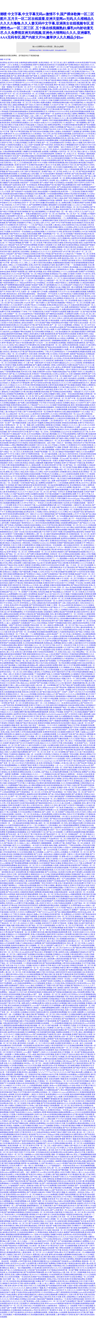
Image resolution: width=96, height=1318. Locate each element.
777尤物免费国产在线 (42, 674)
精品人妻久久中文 (43, 223)
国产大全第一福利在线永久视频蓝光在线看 (50, 854)
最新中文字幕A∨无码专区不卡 (54, 1290)
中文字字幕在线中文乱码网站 (29, 1092)
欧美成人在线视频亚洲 (33, 1019)
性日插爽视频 (30, 1032)
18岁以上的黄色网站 (73, 758)
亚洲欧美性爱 (66, 930)
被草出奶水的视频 (55, 1254)
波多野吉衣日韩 (61, 114)
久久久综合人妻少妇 (71, 1141)
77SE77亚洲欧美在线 (35, 312)
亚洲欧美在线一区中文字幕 (42, 1188)
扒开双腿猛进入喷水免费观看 (34, 194)
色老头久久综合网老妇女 (62, 149)
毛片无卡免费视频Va (7, 541)
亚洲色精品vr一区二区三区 (62, 1081)
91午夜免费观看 (68, 790)
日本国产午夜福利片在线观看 (55, 312)
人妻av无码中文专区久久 (44, 903)
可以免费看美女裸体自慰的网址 (77, 1123)
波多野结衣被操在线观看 (75, 1150)
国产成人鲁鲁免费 (17, 76)
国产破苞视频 (21, 1205)
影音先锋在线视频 (62, 756)
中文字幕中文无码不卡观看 (52, 532)
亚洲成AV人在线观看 (49, 921)
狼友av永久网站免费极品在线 (34, 785)
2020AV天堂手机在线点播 (51, 525)
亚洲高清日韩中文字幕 (30, 716)
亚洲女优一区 (55, 554)
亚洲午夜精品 (44, 1105)
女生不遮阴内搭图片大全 (36, 832)
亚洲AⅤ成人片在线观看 (32, 1306)
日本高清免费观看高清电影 (37, 1101)
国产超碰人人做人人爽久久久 (32, 116)
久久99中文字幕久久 (20, 205)
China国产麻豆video (20, 218)
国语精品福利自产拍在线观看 (82, 598)
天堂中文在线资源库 (51, 472)
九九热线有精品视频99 (25, 1232)
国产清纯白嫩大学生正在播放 (22, 418)
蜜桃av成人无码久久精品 (15, 472)
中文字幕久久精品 (70, 785)
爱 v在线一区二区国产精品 (62, 767)
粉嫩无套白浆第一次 (74, 312)
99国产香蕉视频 (22, 1077)
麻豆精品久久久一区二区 (77, 941)
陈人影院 (45, 1003)
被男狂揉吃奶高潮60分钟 (17, 658)
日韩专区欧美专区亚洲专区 (28, 905)
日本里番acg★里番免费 (29, 670)
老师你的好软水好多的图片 (60, 723)
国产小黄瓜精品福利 (49, 1183)
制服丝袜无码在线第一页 (45, 601)
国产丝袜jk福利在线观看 (75, 67)
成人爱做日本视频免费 (14, 398)
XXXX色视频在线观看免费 (80, 1199)
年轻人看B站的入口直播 (11, 1099)
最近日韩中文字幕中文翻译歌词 (18, 1030)
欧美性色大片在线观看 (55, 65)
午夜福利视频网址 (7, 1168)
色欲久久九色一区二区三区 (39, 492)
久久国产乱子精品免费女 (13, 229)
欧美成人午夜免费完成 (66, 934)
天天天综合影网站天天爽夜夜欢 (24, 476)
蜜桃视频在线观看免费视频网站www (20, 1234)
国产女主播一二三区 (82, 981)
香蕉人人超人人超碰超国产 (10, 623)
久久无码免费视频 (45, 865)
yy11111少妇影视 (75, 363)
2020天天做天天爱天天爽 (24, 1266)
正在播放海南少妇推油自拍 (21, 1310)
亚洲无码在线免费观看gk (47, 879)
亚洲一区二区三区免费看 (56, 752)
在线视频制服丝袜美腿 (12, 692)
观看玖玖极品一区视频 (54, 400)
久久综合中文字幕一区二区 (60, 105)
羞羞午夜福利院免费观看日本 (57, 534)
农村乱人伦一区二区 (70, 171)
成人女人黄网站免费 (62, 203)
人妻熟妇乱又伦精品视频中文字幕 (12, 392)
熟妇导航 (38, 1250)
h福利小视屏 (86, 656)
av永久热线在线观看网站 (22, 983)
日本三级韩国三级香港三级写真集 (65, 988)
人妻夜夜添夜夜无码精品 (22, 100)
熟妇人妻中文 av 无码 (85, 151)
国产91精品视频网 (30, 1070)
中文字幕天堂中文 (52, 618)
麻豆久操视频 (5, 979)
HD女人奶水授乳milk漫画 (53, 327)
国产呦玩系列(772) (83, 380)
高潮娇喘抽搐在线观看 (61, 263)
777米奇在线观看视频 (10, 1021)
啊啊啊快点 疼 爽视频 (86, 114)
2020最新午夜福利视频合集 (60, 405)
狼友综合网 (4, 1041)
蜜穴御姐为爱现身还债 (23, 485)
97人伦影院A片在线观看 (18, 621)
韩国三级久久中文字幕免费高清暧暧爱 (73, 665)
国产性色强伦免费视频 (28, 245)
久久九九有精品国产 (65, 285)
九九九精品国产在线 (64, 734)
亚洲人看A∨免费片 (7, 1105)
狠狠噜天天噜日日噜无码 (66, 247)
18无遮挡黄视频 (65, 140)
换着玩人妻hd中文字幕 (76, 1152)
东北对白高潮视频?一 (23, 1094)
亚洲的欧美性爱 (61, 407)
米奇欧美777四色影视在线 (41, 374)
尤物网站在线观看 (32, 876)
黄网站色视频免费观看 (74, 178)
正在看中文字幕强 (34, 142)
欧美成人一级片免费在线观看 (72, 536)
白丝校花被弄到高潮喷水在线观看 (36, 1023)
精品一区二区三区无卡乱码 (28, 436)
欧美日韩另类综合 (16, 916)
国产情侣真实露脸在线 (81, 249)
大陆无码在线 (46, 621)
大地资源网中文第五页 (14, 216)
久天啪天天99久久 (70, 887)
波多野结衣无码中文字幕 (52, 1250)
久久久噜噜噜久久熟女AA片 (19, 939)
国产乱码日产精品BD (82, 1157)
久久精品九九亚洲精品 (25, 1250)
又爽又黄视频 (32, 961)
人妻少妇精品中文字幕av (13, 412)
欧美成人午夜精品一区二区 (41, 1081)
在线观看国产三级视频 (70, 131)
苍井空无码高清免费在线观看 (13, 514)
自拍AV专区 (27, 1286)
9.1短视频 (37, 923)
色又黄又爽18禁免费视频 (85, 1181)
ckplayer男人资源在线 (84, 414)
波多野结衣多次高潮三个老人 (57, 169)
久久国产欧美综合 (64, 294)
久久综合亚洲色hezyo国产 (50, 1292)
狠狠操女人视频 (81, 916)
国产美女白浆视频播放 (25, 180)
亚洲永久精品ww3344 (84, 1130)
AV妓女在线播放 (47, 1161)
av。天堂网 (30, 329)
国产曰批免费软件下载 (71, 1301)
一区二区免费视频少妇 (21, 478)
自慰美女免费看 (29, 1283)
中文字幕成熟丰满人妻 (76, 1174)
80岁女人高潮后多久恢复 (29, 1185)
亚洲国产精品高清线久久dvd (19, 1112)
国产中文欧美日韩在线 (53, 1159)
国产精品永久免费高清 (65, 774)
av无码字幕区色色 (24, 1261)
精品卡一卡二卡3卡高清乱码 (39, 561)
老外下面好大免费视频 (10, 85)
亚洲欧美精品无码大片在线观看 (62, 561)
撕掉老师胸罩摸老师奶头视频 (44, 979)
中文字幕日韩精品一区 (46, 781)
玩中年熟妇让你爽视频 (85, 538)
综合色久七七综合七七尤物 (42, 100)
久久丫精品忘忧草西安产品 (25, 283)
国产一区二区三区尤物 (69, 1048)
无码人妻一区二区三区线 (76, 943)
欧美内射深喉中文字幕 (8, 1001)
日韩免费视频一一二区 (28, 67)
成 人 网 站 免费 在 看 (31, 398)
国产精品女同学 (87, 327)
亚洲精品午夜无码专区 (11, 318)
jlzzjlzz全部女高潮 (85, 1292)
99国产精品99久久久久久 (23, 369)
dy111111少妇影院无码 (53, 122)
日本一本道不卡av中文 (81, 167)
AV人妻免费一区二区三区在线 (84, 621)
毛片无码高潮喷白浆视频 (41, 332)
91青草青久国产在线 (71, 174)
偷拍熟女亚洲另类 (9, 1232)
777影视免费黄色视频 (12, 372)
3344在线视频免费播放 (54, 194)
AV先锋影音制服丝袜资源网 (72, 125)
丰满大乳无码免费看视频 (83, 799)
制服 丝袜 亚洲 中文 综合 (11, 698)
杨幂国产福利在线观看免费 (74, 1232)
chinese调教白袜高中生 (75, 1210)
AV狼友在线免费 (75, 721)
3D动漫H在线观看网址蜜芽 (50, 160)
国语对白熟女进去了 (81, 779)
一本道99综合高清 (68, 1165)
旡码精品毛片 (21, 961)
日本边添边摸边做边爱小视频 (19, 861)
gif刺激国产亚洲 (52, 1039)
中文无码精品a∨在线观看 (63, 183)
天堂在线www (27, 585)
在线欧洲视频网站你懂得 (46, 438)
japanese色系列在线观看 (79, 521)
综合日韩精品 (42, 623)
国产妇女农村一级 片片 (14, 834)
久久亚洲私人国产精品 (40, 772)
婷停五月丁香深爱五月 (49, 1310)
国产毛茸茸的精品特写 (37, 605)
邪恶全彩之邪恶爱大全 (30, 692)
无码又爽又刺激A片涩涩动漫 (11, 249)
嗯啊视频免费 (51, 990)
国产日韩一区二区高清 (80, 420)
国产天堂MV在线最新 (78, 727)
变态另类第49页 (76, 1105)
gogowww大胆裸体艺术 (77, 1110)
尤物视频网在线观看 (59, 340)
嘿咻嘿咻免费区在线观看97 (26, 445)
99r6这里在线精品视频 (38, 830)
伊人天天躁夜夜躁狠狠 (50, 1139)
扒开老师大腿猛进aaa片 (59, 363)
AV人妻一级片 (78, 1043)
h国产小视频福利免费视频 (58, 721)
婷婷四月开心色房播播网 (54, 396)
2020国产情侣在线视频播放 (26, 541)
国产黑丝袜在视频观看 (56, 303)
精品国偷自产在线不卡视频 (14, 876)
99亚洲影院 (90, 687)
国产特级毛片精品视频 (54, 289)
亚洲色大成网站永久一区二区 (49, 440)
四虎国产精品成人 (23, 287)
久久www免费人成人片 (65, 518)
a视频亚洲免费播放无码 (55, 138)
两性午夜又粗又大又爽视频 (64, 85)
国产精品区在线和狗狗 (12, 790)
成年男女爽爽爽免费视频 (83, 558)
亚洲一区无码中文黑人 (75, 176)
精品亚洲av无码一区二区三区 (73, 258)
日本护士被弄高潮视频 (80, 1108)
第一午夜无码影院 (9, 1072)
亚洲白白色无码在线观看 (25, 1083)
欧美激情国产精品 (51, 1203)
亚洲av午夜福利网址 (38, 934)
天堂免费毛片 (24, 1303)
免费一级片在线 (28, 547)
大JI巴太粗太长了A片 (52, 547)
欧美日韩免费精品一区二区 (10, 827)
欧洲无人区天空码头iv (70, 994)
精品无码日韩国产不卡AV (27, 1001)
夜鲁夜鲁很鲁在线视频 (43, 529)
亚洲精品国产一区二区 (76, 834)
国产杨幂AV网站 (62, 438)
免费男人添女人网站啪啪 (62, 736)
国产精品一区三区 (35, 925)
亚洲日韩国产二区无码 (65, 730)
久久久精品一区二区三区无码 (64, 569)
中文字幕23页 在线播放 (11, 1068)
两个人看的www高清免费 (85, 418)
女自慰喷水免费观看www (46, 810)
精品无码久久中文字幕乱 (62, 1197)
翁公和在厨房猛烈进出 (47, 436)
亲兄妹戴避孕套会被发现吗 (73, 532)
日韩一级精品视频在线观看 (27, 930)
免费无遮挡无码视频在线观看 (55, 98)
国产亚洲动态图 (18, 836)
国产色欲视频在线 (68, 1019)
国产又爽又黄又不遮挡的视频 (14, 380)
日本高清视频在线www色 (72, 1097)
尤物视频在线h (11, 787)
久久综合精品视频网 (25, 549)
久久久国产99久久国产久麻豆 (74, 647)
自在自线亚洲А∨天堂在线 (9, 458)
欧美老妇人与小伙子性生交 (21, 516)
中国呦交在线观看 (52, 521)
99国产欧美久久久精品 (17, 234)
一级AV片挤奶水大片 (67, 147)
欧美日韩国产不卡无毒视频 (74, 928)
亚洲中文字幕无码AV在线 (79, 885)
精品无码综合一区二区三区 (28, 865)
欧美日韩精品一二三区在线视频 (63, 216)
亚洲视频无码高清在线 (63, 1179)
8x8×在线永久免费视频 (65, 338)
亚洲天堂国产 (34, 236)
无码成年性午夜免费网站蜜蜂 (47, 140)
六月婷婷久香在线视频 (69, 267)
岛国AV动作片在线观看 (78, 1308)
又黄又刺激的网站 (88, 127)
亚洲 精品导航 (47, 736)
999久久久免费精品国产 (21, 741)
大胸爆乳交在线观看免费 (31, 151)
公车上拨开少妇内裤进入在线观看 (71, 378)
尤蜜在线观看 (50, 1314)
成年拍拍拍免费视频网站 (42, 767)
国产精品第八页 (10, 843)
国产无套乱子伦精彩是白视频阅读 (12, 754)
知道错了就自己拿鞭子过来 (61, 1132)
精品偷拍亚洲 (28, 576)
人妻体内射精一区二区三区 (31, 1252)
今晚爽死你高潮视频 (41, 821)
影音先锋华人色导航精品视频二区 (65, 950)
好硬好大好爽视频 (56, 127)
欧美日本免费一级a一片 (63, 565)
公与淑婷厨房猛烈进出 (66, 632)
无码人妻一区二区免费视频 (30, 948)
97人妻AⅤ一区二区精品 (73, 576)
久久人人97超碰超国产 (52, 1165)
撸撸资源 (63, 1174)
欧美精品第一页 (54, 663)
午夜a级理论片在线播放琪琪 (83, 870)
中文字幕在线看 (53, 109)
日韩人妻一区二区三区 (8, 847)
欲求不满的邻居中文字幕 (61, 672)
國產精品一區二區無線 (16, 650)
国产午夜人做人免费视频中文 (41, 1177)
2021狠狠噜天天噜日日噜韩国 (81, 674)
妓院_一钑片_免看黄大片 (29, 1172)
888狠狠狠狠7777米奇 (19, 312)
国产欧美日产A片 (11, 367)
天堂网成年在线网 (71, 314)
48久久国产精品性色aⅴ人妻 (55, 1272)
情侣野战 (3, 62)
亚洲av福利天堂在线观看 (33, 1290)
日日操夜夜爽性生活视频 (31, 545)
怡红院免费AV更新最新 (54, 174)
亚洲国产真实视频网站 (18, 630)
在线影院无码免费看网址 (17, 794)
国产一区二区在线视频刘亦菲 (53, 142)
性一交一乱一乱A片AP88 (39, 968)
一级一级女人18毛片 (71, 211)
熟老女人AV (34, 761)
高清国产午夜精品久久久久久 (35, 147)
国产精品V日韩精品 (22, 254)
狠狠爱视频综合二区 (34, 1205)
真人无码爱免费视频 (18, 1201)
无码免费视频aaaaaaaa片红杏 (60, 432)
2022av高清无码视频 (11, 1277)
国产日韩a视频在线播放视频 (57, 489)
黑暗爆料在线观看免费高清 (85, 1259)
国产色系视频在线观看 (63, 514)
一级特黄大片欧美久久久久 (25, 167)
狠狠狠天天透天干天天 (64, 781)
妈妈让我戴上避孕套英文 (58, 845)
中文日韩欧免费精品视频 (53, 887)
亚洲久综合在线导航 (84, 663)
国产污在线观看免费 (57, 836)
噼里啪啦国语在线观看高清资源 (32, 458)
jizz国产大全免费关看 (28, 1263)
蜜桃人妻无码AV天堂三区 (66, 165)
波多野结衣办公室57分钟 (20, 1199)
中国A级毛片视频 (33, 1103)
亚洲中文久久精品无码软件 (45, 696)
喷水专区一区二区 (7, 952)
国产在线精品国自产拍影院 (43, 1034)
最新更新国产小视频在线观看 (29, 1210)
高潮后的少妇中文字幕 (49, 1074)
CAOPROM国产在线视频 (77, 1083)
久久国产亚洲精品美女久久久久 (52, 1237)
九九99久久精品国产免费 (22, 767)
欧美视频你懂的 (40, 156)
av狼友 (33, 1054)
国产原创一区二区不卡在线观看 (81, 959)
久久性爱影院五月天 (73, 445)
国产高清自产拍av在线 (79, 819)
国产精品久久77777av (58, 607)
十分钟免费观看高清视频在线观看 (78, 352)
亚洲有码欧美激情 (66, 636)
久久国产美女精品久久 (47, 1163)
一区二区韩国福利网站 (42, 549)
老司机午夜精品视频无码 (27, 138)
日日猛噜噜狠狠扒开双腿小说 (30, 1183)
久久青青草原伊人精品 (14, 859)
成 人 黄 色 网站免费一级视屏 (46, 96)
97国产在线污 (74, 323)
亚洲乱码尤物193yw (82, 71)
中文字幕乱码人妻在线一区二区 (19, 396)
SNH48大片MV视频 (80, 681)
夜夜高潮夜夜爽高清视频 (42, 988)
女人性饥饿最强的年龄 (14, 1272)
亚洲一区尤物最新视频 (68, 1246)
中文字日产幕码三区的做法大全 (50, 1070)
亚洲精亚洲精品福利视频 (72, 1274)
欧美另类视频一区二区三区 (71, 525)
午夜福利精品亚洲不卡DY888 (45, 587)
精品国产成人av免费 (54, 1097)
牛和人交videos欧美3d (22, 952)
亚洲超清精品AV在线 (57, 999)
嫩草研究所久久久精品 (50, 276)
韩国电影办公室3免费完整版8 (69, 1065)
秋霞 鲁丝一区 (61, 1210)
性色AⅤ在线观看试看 (27, 556)
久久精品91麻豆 (43, 541)
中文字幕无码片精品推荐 (43, 569)
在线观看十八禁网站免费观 (15, 1054)
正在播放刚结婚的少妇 (19, 376)
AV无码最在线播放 (16, 1065)
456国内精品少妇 (58, 1266)
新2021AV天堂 (51, 165)
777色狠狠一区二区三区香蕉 (84, 254)
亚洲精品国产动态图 (84, 761)
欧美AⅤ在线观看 (71, 1079)
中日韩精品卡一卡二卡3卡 (41, 1056)
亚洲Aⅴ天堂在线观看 (28, 1068)
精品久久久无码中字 (78, 403)
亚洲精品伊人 (63, 1294)
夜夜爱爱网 (80, 694)
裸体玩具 (5, 839)
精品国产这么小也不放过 (47, 594)
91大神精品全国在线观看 (70, 554)
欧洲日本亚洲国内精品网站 (75, 1279)
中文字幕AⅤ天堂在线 (47, 403)
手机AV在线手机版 (30, 229)
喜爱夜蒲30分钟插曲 (53, 425)
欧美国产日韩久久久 (60, 1177)
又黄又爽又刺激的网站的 (82, 601)
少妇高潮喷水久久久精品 (56, 1077)
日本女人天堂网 (90, 1137)
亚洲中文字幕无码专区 (22, 1132)
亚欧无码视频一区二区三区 (23, 956)
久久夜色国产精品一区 (54, 211)
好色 (59, 883)
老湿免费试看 (21, 872)
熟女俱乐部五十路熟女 (48, 240)
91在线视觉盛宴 (49, 925)
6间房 (78, 1085)
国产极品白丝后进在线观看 (60, 819)
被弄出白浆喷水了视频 (34, 1288)
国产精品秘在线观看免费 (50, 538)
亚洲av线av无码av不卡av (38, 238)
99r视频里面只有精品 (15, 269)
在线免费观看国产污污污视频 (15, 921)
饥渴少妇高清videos (86, 658)
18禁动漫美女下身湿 (16, 627)
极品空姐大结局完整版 (45, 1054)
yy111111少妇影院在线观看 (69, 474)
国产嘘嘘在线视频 (26, 1259)
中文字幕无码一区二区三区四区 (37, 819)
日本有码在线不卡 (83, 859)
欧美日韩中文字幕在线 (33, 1028)
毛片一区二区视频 (79, 214)
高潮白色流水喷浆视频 (27, 885)
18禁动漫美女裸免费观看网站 (83, 976)
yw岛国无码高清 (83, 1074)
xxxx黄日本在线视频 (37, 521)
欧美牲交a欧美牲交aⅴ (72, 703)
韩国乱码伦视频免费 (79, 1119)
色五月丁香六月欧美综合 (33, 834)
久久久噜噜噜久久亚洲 (14, 901)
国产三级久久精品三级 (10, 389)
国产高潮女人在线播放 (19, 1230)
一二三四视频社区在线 (48, 774)
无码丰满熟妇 (14, 1299)
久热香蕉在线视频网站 (37, 169)
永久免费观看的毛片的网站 (69, 716)
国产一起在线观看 (81, 1185)
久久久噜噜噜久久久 (66, 667)
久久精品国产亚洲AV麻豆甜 (12, 456)
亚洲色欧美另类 (72, 999)
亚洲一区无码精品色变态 (40, 1152)
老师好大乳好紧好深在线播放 (75, 194)
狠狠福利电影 (49, 514)
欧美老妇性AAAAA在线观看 (54, 758)
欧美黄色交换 (28, 452)
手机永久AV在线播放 (38, 305)
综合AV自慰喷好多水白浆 (63, 1157)
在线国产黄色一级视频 (38, 1199)
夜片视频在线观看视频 (35, 872)
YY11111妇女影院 (83, 547)
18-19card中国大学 (13, 1217)
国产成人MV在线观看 (54, 832)
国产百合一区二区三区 (28, 676)
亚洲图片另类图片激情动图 (23, 320)
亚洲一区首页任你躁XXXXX (78, 932)
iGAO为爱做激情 (38, 983)
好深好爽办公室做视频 (43, 954)
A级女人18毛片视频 (87, 554)
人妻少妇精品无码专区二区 (72, 545)
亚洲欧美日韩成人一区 (52, 536)
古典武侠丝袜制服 (62, 959)
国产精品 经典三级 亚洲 (50, 974)
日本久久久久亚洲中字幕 (76, 1290)
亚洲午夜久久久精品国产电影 (13, 1039)
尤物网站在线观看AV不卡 (65, 1032)
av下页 (28, 1054)
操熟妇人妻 (23, 881)
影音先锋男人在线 (9, 140)
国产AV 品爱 (17, 278)
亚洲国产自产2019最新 (86, 887)
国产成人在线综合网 (15, 303)
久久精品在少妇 (41, 125)
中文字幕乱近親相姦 (13, 990)
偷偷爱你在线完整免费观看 (37, 794)
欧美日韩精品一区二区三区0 (44, 756)
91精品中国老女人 (61, 283)
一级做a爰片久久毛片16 (81, 392)
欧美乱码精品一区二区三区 (49, 62)
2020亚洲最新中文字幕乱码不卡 (66, 841)
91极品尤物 (29, 1014)
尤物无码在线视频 (60, 529)
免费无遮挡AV (78, 1134)
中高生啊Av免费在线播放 (41, 102)
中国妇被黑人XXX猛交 (83, 805)
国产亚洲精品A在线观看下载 (47, 1248)
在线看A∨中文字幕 (18, 329)
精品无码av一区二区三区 (63, 681)
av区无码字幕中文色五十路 (65, 761)
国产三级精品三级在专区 (11, 1254)
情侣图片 (41, 245)
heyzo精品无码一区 (13, 414)
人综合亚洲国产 (55, 654)
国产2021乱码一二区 (40, 343)
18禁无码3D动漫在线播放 (71, 963)
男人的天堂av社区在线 (22, 890)
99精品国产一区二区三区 (55, 280)
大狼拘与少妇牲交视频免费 (47, 1294)
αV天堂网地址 (45, 672)
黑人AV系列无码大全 (35, 805)
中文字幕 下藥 (7, 131)
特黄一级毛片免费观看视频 (12, 347)
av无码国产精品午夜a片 (70, 1239)
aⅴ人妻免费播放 (75, 1261)
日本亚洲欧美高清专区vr (11, 1143)
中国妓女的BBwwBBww (55, 576)
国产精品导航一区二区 (27, 274)
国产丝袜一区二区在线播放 (26, 632)
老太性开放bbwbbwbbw (83, 907)
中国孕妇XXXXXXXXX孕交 (58, 111)
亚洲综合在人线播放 (10, 572)
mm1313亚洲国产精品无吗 (66, 1163)
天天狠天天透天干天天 (58, 176)
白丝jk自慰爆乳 (51, 94)
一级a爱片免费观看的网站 (49, 876)
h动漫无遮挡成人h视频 (83, 527)
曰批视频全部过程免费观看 (23, 854)
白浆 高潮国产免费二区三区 (37, 1201)
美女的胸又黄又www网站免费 (43, 1119)
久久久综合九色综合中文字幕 (76, 1237)
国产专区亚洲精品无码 (75, 74)
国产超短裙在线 (17, 1159)
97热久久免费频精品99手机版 (43, 200)
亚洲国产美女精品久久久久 (35, 360)
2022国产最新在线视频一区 (80, 136)
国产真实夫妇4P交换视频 (39, 131)
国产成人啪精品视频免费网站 (66, 912)
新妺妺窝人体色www (83, 216)
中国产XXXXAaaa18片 (45, 912)
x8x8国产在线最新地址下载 (51, 574)
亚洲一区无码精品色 (29, 185)
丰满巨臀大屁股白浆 (25, 787)
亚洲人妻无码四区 (19, 1043)
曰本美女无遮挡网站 (66, 1259)
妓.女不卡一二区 (30, 825)
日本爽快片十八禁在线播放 (47, 825)
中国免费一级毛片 (23, 1308)
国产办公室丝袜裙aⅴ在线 (73, 1030)
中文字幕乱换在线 (28, 1217)
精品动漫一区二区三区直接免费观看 (66, 1230)
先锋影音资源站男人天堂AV (26, 461)
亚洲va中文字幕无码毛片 (50, 1246)
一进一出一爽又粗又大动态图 (49, 930)
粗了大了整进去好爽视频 (11, 243)
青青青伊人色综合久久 (21, 467)
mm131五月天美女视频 (32, 1065)
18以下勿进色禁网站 (40, 999)
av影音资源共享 (88, 360)
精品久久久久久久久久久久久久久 (12, 1288)
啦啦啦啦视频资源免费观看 (28, 727)
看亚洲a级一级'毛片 (16, 1019)
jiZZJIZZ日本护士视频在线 (30, 1088)
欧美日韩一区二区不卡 (33, 650)
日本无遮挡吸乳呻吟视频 (45, 1032)
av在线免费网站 (64, 136)
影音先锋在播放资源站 (28, 1226)
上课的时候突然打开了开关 (14, 358)
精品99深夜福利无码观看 (72, 278)
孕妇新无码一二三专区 (80, 487)
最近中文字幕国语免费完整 (75, 1008)
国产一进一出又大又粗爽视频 (61, 325)
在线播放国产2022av (28, 623)
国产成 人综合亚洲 (80, 1061)
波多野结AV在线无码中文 (64, 827)
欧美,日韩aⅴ (52, 1201)
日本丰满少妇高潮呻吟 (35, 198)
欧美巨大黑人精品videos (20, 683)
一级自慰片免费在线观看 (51, 1063)
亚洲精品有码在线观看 (52, 423)
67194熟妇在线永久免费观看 (30, 943)
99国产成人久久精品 (29, 796)
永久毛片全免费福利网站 (38, 721)
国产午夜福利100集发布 (36, 1192)
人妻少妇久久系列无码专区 (68, 454)
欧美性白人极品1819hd (43, 847)
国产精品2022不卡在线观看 (83, 556)
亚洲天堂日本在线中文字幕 (69, 220)
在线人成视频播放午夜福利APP (76, 952)
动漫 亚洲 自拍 (9, 632)
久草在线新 (44, 267)
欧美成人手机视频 (56, 712)
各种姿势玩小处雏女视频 (40, 1308)
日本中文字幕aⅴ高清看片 (66, 129)
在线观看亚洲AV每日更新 (67, 1228)
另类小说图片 (30, 358)
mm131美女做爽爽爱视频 (85, 1165)
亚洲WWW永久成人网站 (64, 527)
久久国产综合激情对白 (16, 1312)
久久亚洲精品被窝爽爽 (74, 1045)
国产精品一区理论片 (57, 492)
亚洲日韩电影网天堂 (77, 1168)
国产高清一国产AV (21, 1097)
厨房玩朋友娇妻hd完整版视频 (53, 996)
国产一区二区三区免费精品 (10, 981)
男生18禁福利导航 (67, 1090)
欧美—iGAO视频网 (53, 890)
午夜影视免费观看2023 (21, 1314)
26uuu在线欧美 (88, 1250)
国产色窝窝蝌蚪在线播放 (38, 205)
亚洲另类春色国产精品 (65, 436)
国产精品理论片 (83, 165)
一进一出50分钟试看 (49, 850)
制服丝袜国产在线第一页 (43, 1243)
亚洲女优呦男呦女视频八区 (21, 296)
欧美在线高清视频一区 (52, 856)
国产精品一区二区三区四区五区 (72, 1101)
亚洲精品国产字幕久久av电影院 (79, 821)
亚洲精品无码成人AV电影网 (18, 289)
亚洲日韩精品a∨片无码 (66, 1085)
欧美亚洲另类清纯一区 (41, 485)
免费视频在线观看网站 (17, 1192)
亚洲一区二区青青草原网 (41, 516)
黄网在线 (50, 1179)
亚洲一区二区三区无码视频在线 (24, 129)
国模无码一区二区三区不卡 (24, 529)
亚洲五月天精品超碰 (26, 125)
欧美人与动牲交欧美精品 (18, 463)
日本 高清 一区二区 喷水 (67, 1217)
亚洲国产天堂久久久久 (19, 609)
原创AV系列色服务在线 (58, 1083)
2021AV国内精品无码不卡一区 (20, 203)
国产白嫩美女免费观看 (41, 365)
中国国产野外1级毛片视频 (55, 1192)
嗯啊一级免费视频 (44, 234)
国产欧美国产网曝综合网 (18, 1123)
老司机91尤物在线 (26, 614)
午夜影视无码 (78, 234)
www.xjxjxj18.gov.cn (47, 761)
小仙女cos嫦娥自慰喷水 (84, 790)
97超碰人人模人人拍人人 (51, 609)
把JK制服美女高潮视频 (57, 343)
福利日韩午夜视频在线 (58, 705)
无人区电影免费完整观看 (59, 772)
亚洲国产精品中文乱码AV (74, 236)
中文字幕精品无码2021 (83, 400)
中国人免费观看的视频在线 (24, 663)
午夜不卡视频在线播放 (21, 407)
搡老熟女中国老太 (62, 885)
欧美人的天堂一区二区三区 (47, 214)
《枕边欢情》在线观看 (8, 1261)
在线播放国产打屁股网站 (65, 107)
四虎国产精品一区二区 (74, 843)
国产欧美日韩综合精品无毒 (14, 336)
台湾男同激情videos (78, 905)
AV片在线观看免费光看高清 (82, 476)
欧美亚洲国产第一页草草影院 (81, 481)
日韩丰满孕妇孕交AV (37, 289)
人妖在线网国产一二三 (22, 936)
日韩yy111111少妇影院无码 (14, 941)
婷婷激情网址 (51, 501)
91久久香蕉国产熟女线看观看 (32, 78)
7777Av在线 (47, 1239)
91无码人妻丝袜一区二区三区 (17, 1223)
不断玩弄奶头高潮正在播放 (53, 243)
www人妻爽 (54, 469)
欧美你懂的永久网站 (11, 1226)
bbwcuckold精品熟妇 (18, 976)
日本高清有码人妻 (39, 356)
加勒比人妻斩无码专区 (42, 340)
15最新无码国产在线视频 (25, 954)
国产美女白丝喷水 (12, 171)
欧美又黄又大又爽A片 (23, 356)
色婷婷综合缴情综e (18, 945)
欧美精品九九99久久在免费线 (67, 429)
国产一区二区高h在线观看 (61, 956)
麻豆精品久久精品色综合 (11, 543)
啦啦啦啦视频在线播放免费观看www (60, 1112)
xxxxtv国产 (36, 1005)
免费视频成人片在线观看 (9, 1183)
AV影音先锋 (39, 547)
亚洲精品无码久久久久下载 (72, 863)
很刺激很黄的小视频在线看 (66, 696)
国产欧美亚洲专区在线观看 (66, 334)
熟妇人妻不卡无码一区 (10, 1241)
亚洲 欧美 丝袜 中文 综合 (28, 307)
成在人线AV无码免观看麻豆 (57, 941)
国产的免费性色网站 (78, 685)
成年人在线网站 (34, 376)
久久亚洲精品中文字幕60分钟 (49, 750)
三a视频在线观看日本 (64, 229)
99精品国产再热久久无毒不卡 (78, 529)
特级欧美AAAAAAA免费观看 (46, 1194)
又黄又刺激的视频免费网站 (58, 120)
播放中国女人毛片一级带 (39, 469)
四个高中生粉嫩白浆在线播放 (43, 203)
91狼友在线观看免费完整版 (33, 536)
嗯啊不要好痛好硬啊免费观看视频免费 (34, 712)
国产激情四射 (5, 545)
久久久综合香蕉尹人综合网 (45, 180)
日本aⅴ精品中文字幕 (27, 325)
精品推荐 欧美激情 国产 (9, 718)
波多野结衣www (26, 1034)
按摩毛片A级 (66, 476)
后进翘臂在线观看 (37, 494)
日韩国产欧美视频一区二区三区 (46, 452)
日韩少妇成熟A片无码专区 (10, 670)
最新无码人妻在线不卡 (85, 456)
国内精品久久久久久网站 (58, 512)
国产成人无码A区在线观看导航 (41, 1157)
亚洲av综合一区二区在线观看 (66, 300)
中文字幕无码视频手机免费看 (61, 572)
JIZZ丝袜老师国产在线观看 (33, 1090)
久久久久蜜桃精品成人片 (52, 309)
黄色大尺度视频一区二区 (67, 1052)
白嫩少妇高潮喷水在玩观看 (53, 596)
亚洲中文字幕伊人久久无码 (39, 705)
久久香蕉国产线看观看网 (60, 674)
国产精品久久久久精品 (72, 127)
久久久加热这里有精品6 (41, 1132)
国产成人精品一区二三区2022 (19, 260)
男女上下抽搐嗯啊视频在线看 (85, 1154)
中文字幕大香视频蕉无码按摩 (83, 725)
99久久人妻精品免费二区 (34, 465)
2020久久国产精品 (86, 1048)
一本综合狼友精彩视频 (74, 394)
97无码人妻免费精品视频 (33, 456)
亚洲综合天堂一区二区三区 (74, 298)
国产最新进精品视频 (41, 614)
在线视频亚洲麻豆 (31, 781)
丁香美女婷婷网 (74, 845)
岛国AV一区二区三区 (15, 1154)
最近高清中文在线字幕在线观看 (23, 803)
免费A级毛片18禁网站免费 (31, 1003)
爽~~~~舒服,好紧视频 (29, 214)
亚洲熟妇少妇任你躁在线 (70, 609)
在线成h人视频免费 (36, 463)
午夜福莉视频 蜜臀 (76, 169)
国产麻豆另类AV (83, 1205)
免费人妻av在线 (87, 1263)
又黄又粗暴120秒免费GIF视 (39, 354)
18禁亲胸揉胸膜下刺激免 (82, 1197)
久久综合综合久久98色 (53, 231)
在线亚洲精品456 (66, 1134)
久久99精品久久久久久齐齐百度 (18, 385)
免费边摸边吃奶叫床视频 (71, 309)
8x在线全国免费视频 (85, 961)
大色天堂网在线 (75, 772)
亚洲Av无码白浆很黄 (38, 598)
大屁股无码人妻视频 (36, 1203)
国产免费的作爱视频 (79, 87)
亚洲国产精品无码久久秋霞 (82, 1034)
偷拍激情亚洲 (50, 334)
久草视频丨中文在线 (75, 583)
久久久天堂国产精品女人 (78, 738)
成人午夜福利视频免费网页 (69, 825)
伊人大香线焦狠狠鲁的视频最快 (42, 407)
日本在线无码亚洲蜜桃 (72, 656)
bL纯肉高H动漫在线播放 (31, 525)
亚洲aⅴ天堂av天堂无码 (55, 1279)
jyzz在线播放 (54, 968)
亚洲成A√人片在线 (53, 983)
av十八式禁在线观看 (85, 447)
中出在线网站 (84, 207)
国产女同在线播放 (36, 1137)
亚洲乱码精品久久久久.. (30, 774)
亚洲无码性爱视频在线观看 (80, 111)
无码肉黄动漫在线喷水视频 (12, 194)
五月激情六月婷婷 (74, 274)
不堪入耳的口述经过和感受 (75, 996)
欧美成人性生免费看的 (54, 298)
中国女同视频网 (51, 496)
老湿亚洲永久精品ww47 (46, 694)
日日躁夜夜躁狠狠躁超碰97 (14, 501)
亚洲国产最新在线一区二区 (51, 1088)
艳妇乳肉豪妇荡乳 (66, 1039)
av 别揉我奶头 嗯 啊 (38, 1112)
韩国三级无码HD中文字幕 (82, 100)
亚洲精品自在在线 (87, 825)
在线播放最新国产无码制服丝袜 (49, 476)
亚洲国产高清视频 (83, 1201)
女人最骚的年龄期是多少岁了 (49, 76)
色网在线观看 (42, 738)
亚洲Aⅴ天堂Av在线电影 (34, 327)
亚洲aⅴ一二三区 (40, 1117)
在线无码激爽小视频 (56, 1079)
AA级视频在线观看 (49, 734)
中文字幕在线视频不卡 (53, 494)
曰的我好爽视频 (57, 928)
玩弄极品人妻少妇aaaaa (63, 1061)
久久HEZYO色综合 (50, 71)
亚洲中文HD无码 (47, 565)
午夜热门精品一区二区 (75, 792)
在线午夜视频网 (24, 968)
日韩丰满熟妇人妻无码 (31, 672)
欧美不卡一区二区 (28, 1194)
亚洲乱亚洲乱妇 (53, 305)
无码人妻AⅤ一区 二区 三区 (81, 251)
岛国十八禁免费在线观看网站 (76, 1010)
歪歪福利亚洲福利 (34, 992)
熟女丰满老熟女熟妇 (36, 1221)
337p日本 (26, 303)
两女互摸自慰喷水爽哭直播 (75, 163)
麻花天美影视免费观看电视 (42, 936)
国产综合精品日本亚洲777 (44, 558)
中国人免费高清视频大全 (77, 189)
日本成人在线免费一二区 (43, 420)
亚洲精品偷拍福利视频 (14, 512)
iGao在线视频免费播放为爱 (46, 505)
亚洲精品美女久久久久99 (9, 274)
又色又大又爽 (16, 545)
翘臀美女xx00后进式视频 (23, 569)
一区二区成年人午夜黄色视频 (37, 1041)
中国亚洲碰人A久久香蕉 (36, 227)
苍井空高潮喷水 (80, 974)
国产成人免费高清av (37, 527)
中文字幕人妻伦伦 (14, 107)
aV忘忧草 (29, 1050)
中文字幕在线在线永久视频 (55, 678)
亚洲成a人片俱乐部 (60, 1125)
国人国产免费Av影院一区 (45, 167)
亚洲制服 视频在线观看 (74, 492)
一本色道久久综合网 (43, 503)
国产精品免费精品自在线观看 (51, 647)
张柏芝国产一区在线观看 (29, 183)
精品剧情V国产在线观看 (83, 750)
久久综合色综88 (25, 220)
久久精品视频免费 (33, 507)
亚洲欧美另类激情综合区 (47, 916)
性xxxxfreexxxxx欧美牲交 (30, 414)
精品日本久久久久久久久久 (10, 690)
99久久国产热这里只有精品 (83, 763)
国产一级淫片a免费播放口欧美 (36, 1079)
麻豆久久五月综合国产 (74, 1077)
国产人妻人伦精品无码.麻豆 (68, 603)
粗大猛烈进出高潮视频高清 (35, 400)
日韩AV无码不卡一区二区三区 (25, 300)
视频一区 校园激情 (58, 1154)
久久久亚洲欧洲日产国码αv (49, 209)
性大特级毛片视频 (9, 365)
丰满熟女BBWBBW (84, 507)
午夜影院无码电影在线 (74, 1214)
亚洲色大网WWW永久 (16, 400)
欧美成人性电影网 (35, 71)
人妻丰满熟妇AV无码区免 (65, 1314)
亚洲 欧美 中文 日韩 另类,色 (58, 1199)
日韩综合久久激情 (81, 718)
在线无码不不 (47, 923)
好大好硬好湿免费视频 (8, 581)
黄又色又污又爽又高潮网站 (46, 247)
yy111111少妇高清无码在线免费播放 (24, 799)
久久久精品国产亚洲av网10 (53, 1252)
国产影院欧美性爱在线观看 (73, 919)
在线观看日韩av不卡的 (28, 85)
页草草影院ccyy (25, 603)
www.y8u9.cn (76, 205)
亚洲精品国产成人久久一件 (10, 592)
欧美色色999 (13, 881)
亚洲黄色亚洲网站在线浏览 (21, 772)
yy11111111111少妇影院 (86, 950)
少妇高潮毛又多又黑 (13, 1248)
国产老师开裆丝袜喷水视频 (30, 389)
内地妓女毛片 (78, 285)
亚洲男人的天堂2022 (11, 1263)
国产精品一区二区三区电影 (47, 676)
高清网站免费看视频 (24, 365)
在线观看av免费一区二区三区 (29, 367)
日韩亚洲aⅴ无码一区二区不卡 (64, 1036)
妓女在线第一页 (85, 323)
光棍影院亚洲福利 (27, 892)
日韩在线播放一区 (69, 743)
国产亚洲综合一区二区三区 (67, 240)
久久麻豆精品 (37, 309)
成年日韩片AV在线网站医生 (21, 200)
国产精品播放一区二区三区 (67, 641)
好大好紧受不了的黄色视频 (12, 534)
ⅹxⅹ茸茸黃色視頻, (80, 636)
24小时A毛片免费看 (64, 487)
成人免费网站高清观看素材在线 (18, 830)
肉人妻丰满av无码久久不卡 (75, 138)
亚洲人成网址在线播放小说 (21, 1274)
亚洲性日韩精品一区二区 (69, 207)
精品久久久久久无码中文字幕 (51, 743)
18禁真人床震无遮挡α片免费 (33, 334)
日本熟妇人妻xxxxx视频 (73, 142)
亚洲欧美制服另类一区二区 (50, 345)
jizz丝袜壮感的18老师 (26, 685)
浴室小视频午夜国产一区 (44, 114)
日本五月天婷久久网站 (83, 812)
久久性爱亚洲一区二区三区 (79, 852)
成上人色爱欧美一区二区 (65, 180)
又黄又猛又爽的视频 (49, 434)
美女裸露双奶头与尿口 (78, 485)
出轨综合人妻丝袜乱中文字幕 (13, 352)
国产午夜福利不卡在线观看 (21, 191)
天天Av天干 (62, 291)
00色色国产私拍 (53, 427)
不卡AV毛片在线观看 (63, 1119)
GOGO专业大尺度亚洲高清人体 (26, 763)
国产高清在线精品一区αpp (33, 1010)
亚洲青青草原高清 (49, 732)
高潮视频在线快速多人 (67, 939)
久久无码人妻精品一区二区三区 (51, 1141)
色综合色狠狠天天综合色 (81, 223)
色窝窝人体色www (50, 1085)
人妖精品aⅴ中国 (49, 456)
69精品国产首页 (13, 245)
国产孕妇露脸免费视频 (19, 863)
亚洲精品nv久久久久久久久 (41, 251)
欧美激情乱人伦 (79, 634)
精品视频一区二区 (37, 1025)
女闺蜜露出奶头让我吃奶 (68, 472)
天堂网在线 (8, 425)
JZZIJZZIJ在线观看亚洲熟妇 (85, 1112)
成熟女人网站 (7, 265)
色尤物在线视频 (76, 587)
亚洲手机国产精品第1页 (79, 1310)
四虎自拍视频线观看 (50, 667)
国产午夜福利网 (67, 750)
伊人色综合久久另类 (25, 923)
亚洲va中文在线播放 (42, 1234)
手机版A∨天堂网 (58, 445)
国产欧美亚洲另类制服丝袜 (31, 276)
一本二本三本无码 (50, 1108)
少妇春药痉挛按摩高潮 (67, 1203)
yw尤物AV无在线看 (57, 970)
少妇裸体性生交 (73, 607)
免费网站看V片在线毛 (66, 96)
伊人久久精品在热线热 (58, 821)
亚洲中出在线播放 (28, 136)
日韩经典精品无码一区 (66, 414)
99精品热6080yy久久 (55, 630)
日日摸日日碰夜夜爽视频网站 (71, 478)
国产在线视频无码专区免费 (56, 1286)
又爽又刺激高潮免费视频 (15, 465)
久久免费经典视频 (60, 409)
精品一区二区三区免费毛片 (18, 354)
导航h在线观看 (14, 78)
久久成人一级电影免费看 (23, 1168)
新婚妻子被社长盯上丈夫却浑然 (34, 990)
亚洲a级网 (17, 563)
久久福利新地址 (45, 727)
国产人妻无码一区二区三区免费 (58, 598)
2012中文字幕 (74, 349)
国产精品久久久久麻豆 (78, 1145)
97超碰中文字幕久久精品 (54, 198)
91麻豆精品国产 (59, 796)
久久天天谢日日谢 (86, 458)
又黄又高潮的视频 (28, 972)
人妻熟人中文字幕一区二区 (82, 736)
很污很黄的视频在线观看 (26, 140)
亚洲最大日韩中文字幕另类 (80, 296)
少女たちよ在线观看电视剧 (32, 1085)
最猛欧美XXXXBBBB (65, 799)
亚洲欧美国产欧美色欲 (81, 767)
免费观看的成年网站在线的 (49, 905)
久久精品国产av (68, 122)
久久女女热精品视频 (24, 852)
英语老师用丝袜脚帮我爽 (11, 378)
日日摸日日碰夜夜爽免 (64, 167)
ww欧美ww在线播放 (60, 852)
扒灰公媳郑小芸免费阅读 (27, 594)
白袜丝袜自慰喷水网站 (76, 705)
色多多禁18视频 (85, 398)
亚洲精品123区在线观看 (48, 69)
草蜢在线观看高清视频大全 (32, 107)
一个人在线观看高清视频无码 (61, 1023)
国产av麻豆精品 (47, 389)
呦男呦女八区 (77, 140)
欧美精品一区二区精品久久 (50, 1092)
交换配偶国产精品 (65, 725)
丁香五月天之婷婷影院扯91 (55, 352)
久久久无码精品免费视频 (70, 783)
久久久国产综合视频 (49, 641)
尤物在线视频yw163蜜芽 (25, 1059)
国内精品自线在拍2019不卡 (72, 256)
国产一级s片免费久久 (39, 303)
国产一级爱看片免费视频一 (10, 774)
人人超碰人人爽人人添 (21, 120)
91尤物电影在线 (54, 191)
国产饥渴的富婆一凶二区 (20, 932)
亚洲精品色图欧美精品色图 (40, 467)
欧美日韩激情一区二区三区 (47, 509)
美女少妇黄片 (19, 565)
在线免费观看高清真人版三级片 (52, 741)
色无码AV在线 (13, 62)
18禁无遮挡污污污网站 (8, 727)
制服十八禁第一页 (53, 605)
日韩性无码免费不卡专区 (17, 805)
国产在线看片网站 (28, 981)
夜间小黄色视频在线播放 (80, 405)
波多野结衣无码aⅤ (20, 714)
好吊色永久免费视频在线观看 (36, 1312)
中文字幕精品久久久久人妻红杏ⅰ (12, 149)
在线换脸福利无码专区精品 (54, 1010)
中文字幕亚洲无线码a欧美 (31, 567)
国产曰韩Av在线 (37, 939)
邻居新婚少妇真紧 (16, 596)
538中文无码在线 (78, 690)
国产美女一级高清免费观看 (33, 347)
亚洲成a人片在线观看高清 (84, 667)
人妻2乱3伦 (48, 1137)
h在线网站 (57, 981)
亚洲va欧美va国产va (47, 1210)
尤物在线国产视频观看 (44, 1299)
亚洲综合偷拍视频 (64, 134)
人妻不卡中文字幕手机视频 (60, 223)
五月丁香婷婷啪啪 (42, 1083)
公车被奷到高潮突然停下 (32, 616)
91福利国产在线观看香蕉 (62, 1137)
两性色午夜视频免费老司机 (10, 1252)
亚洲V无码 (52, 747)
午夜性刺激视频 (52, 1259)
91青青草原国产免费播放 (46, 1263)
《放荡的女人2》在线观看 (67, 1306)
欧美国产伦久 (82, 743)
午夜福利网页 (30, 429)
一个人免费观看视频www (71, 218)
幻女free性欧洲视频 (15, 1090)
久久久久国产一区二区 (12, 796)
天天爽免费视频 (53, 770)
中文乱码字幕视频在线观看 (23, 959)
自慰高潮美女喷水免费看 (55, 1117)
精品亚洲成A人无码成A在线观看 (37, 836)
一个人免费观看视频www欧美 (40, 634)
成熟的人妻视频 (55, 710)
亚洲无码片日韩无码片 (34, 701)
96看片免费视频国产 (84, 185)
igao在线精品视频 (37, 231)
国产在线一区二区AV (48, 318)
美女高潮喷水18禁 (67, 440)
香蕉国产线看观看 (17, 271)
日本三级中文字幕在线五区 (30, 171)
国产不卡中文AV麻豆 (12, 454)
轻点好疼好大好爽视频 (58, 1003)
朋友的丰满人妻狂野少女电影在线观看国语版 (57, 718)
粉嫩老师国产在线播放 (52, 463)
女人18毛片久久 (8, 167)
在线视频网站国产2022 (14, 616)
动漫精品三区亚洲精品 (32, 1170)
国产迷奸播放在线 (85, 921)
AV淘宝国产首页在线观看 (36, 1270)
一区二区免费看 (71, 945)
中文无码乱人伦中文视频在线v (59, 238)
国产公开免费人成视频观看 (47, 291)
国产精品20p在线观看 (78, 120)
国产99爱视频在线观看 (19, 236)
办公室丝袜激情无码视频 (60, 158)
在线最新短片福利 (48, 265)
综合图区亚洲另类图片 (63, 1043)
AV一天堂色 (4, 605)
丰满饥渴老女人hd (28, 1248)
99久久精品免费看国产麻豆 (83, 1039)
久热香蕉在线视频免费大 (25, 1114)
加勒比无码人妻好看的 (36, 714)
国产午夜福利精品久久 (55, 1016)
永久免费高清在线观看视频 (18, 870)
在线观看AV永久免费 (53, 245)
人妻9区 (46, 805)
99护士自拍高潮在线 (77, 698)
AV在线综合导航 (20, 883)
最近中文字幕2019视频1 (46, 885)
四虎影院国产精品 (83, 1163)
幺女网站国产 (88, 863)
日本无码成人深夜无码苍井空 (56, 972)
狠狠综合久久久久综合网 (66, 1103)
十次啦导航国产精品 (27, 483)
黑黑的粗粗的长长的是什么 (16, 98)
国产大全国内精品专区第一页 (34, 412)
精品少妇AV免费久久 (33, 734)
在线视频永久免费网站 (80, 1241)
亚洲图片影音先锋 (37, 932)
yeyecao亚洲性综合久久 (70, 1092)
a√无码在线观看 (38, 496)
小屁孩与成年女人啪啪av (60, 1145)
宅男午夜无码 (41, 801)
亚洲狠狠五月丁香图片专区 (45, 985)
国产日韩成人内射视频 (13, 525)
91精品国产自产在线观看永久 (15, 747)
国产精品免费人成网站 (34, 1181)
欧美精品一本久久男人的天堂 (46, 134)
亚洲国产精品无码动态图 (40, 1030)
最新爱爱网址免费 (69, 494)
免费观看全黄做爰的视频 (44, 892)
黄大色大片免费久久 (11, 1088)
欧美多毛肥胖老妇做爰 (75, 1299)
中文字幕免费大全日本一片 (74, 1252)
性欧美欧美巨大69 (74, 409)
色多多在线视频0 (87, 218)
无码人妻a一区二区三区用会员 (50, 894)
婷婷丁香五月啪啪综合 (72, 198)
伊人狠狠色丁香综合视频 (69, 754)
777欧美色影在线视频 (49, 976)
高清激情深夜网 (66, 1068)
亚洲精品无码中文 (22, 1105)
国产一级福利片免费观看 (85, 147)
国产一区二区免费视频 (60, 516)
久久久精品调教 (39, 1286)
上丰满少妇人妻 (66, 763)
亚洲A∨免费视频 (44, 269)
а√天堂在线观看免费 (87, 607)
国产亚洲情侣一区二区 (53, 790)
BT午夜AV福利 (41, 1214)
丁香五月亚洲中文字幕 (48, 883)
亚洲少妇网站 (5, 609)
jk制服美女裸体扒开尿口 (30, 827)
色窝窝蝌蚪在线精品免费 (72, 1254)
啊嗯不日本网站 (29, 1061)
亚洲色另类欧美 (87, 445)
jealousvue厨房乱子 (64, 910)
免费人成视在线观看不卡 (38, 730)
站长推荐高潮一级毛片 (27, 416)
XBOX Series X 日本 (45, 796)
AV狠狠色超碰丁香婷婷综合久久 (21, 523)
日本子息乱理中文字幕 (70, 1159)
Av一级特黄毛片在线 (68, 547)
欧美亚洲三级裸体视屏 (54, 360)
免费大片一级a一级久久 (25, 1165)
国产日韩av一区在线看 (14, 178)
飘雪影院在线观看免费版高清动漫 (17, 1025)
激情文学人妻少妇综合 (82, 505)
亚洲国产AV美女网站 (29, 592)
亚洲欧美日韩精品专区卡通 (30, 1161)
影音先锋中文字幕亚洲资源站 (14, 327)
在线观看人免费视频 (49, 151)
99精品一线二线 (22, 661)
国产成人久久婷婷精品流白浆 (20, 374)
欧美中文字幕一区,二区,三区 (39, 1145)
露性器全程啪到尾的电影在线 (68, 747)
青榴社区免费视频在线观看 (35, 1039)
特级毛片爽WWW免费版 (69, 968)
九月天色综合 (82, 770)
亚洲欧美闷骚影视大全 (40, 1261)
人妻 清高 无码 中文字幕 (56, 1150)
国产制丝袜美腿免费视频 (52, 963)
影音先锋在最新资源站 (26, 294)
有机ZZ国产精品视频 (38, 478)
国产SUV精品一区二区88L (39, 432)
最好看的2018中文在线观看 (85, 643)
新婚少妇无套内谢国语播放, (62, 1257)
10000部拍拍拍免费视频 (60, 727)
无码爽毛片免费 (81, 440)
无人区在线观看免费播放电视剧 (41, 681)
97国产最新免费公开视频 (27, 572)
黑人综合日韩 (89, 1212)
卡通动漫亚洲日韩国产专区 (12, 1023)
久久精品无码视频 (20, 142)
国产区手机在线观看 (48, 1103)
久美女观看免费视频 (88, 1099)
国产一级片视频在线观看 (17, 423)
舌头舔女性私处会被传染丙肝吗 (28, 1292)
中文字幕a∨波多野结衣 (45, 1130)
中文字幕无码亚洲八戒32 (35, 1228)
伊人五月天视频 (63, 594)
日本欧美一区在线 (63, 979)
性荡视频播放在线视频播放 (16, 832)
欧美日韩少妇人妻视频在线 (68, 1281)
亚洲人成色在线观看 (40, 191)
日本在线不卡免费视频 (27, 738)
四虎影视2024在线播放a (68, 1074)
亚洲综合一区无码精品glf (22, 1257)
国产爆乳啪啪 (11, 223)
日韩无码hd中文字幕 (80, 443)
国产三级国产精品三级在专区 (40, 1297)
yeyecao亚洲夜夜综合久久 (24, 134)
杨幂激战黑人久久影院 (12, 1008)
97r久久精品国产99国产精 (43, 369)
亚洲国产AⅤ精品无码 (66, 812)
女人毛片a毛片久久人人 (37, 770)
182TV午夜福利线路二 (65, 505)
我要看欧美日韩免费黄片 (9, 556)
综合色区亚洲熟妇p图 (33, 532)
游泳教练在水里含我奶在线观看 (56, 867)
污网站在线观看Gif (65, 1248)
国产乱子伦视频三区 (60, 1056)
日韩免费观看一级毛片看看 (66, 456)
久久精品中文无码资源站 (51, 1019)
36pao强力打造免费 (43, 563)
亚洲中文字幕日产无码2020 (65, 1054)
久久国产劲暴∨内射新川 (78, 489)
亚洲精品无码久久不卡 (49, 378)
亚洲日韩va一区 (10, 163)
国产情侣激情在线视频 (42, 1266)
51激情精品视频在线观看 (20, 667)
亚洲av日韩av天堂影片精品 (18, 71)
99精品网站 (80, 652)
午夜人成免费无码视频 (16, 701)
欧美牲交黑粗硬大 (58, 552)
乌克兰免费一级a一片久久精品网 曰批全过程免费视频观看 (24, 1279)
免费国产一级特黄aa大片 (81, 910)
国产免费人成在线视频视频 (28, 403)
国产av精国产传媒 (46, 183)
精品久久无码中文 (38, 1094)
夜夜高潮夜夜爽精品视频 (47, 387)
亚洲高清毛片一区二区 (62, 420)
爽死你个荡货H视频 (49, 316)
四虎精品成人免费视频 (52, 643)
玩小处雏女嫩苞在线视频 (77, 291)
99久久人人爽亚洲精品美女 (52, 567)
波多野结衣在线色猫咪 (16, 1032)
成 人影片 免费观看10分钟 (69, 62)
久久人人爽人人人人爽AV (28, 263)
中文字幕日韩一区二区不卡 (23, 87)
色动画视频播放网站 (72, 396)
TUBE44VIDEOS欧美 (74, 990)
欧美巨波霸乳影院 (80, 899)
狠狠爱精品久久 (84, 876)
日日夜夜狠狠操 (23, 850)
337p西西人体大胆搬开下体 (21, 496)
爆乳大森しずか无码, (10, 970)
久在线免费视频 (73, 638)
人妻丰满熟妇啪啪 (43, 416)
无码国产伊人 (69, 712)
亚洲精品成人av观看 (81, 781)
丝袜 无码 (82, 745)
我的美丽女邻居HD (8, 1157)
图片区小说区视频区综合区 (26, 518)
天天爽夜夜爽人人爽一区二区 (34, 534)
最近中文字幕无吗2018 (41, 607)
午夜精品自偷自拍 (74, 1263)
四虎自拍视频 (32, 234)
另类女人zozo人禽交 (26, 985)
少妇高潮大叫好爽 (64, 872)
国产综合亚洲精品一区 (57, 792)
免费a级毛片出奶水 (56, 1232)
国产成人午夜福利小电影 (49, 716)
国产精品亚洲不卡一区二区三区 (55, 834)
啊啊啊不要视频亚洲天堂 (53, 1099)
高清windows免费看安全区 (10, 1172)
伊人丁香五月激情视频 (47, 910)
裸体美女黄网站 (86, 754)
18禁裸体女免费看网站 (37, 1123)
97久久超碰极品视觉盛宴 (31, 256)
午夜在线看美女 (88, 752)
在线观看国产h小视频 (53, 447)
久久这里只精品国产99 (37, 489)
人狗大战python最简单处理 (34, 638)
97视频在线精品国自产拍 (60, 372)
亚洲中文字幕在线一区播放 (63, 923)
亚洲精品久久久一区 (55, 703)
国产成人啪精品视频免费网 (18, 481)
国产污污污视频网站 (49, 1281)
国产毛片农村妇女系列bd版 (41, 383)
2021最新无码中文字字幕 (44, 1241)
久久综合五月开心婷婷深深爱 (56, 1221)
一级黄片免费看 (53, 147)
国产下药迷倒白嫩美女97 (32, 596)
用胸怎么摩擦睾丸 (88, 385)
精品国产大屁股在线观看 (39, 710)
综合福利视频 (26, 1056)
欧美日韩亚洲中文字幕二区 (55, 465)
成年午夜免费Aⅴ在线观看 (81, 872)
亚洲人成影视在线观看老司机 (22, 919)
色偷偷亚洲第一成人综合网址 (46, 1217)
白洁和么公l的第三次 (60, 374)
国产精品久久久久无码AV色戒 (28, 267)
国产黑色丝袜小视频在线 (65, 687)
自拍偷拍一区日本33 (83, 276)
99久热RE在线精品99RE (76, 936)
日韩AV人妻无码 (63, 318)
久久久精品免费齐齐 (7, 387)
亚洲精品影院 (47, 992)
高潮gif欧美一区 (44, 928)
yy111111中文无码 (31, 82)
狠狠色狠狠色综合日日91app (37, 654)
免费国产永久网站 (88, 772)
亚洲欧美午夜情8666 (53, 412)
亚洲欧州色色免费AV (37, 165)
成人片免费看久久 (50, 1028)
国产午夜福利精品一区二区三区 (28, 792)
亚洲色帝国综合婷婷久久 (20, 405)
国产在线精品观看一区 (86, 999)
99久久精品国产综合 (76, 512)
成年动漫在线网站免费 (78, 318)
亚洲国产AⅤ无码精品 (86, 271)
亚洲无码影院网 (10, 696)
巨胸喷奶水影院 (72, 616)
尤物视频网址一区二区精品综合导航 (27, 1074)
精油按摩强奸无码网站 (42, 956)
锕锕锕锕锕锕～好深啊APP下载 (53, 843)
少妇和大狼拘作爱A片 (22, 189)
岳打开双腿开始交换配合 (39, 127)
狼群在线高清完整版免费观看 (27, 894)
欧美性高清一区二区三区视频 (33, 94)
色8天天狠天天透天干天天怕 (19, 1152)
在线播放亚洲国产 (40, 109)
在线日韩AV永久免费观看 (37, 896)
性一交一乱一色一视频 (21, 425)
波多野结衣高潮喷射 (68, 538)
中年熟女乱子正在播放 (49, 474)
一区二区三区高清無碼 (8, 363)
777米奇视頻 (12, 1210)
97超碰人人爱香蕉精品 (39, 861)
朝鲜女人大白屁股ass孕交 (67, 227)
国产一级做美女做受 (42, 970)
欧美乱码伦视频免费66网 (30, 160)
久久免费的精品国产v (8, 420)
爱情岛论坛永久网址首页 (66, 1181)
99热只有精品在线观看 (62, 903)
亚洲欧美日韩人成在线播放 (27, 1072)
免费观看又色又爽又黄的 (41, 1257)
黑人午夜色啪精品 (50, 1288)
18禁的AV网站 (60, 449)
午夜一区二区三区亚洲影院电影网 (41, 154)
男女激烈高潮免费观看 (33, 816)
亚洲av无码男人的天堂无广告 (59, 89)
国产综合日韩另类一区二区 (53, 336)
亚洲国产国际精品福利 (65, 543)
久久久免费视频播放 (15, 1063)
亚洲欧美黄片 (48, 1205)
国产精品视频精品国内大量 (40, 118)
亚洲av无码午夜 (35, 265)
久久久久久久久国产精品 (65, 1072)
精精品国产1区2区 (19, 434)
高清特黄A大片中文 (54, 919)
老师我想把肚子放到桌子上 (79, 307)
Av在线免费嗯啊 (33, 883)
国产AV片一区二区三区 (13, 94)
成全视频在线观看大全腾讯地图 (83, 332)
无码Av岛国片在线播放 (14, 1170)
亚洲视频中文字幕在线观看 (46, 1021)
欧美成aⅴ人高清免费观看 (42, 814)
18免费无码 (81, 807)
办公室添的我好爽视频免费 (33, 643)
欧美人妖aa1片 (64, 305)
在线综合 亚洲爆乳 (63, 403)
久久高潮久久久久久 (18, 507)
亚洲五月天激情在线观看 (24, 674)
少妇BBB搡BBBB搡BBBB (69, 618)
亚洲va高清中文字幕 (15, 1286)
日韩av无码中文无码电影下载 (32, 1099)
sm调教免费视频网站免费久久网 (52, 1008)
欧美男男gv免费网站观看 (57, 189)
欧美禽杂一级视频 (23, 1081)
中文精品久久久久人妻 (59, 118)
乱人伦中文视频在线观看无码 (56, 638)
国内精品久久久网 (72, 416)
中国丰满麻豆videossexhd (66, 498)
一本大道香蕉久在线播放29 (19, 1012)
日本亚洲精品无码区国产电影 (72, 1283)
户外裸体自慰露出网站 (8, 645)
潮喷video (91, 567)
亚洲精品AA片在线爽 (40, 189)
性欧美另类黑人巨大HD (86, 1288)
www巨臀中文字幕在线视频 (23, 903)
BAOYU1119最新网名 (40, 1274)
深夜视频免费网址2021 (26, 847)
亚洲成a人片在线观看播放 (22, 65)
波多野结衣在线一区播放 (69, 356)
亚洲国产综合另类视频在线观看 (43, 1277)
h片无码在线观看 (49, 107)
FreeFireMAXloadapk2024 (55, 714)
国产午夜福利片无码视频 (15, 816)
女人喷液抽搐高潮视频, (65, 810)
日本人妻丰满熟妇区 (18, 538)
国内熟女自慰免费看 (11, 67)
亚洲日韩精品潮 (54, 1101)
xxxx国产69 (48, 852)
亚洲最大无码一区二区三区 (67, 787)
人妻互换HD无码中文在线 (65, 1277)
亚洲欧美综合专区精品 (58, 541)
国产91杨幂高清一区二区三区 (68, 1021)
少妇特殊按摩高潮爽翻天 (27, 810)
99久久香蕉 (52, 730)
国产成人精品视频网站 (37, 211)
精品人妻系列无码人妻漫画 (23, 821)
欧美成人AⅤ (45, 398)
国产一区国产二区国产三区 (67, 692)
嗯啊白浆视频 (83, 467)
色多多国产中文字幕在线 (74, 156)
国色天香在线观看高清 (10, 779)
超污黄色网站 (85, 131)
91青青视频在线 (68, 710)
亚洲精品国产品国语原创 (11, 185)
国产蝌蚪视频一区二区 (66, 1170)
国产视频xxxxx (80, 96)
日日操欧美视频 (52, 227)
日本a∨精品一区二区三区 (80, 549)
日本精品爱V (17, 856)
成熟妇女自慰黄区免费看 (48, 665)
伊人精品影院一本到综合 (75, 1192)
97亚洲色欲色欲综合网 (83, 810)
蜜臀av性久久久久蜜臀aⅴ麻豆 (73, 856)
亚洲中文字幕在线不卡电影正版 (73, 463)
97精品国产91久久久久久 (39, 405)
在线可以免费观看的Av (55, 658)
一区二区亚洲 (78, 614)
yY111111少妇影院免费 (69, 271)
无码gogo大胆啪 (53, 1134)
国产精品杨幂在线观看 (33, 336)
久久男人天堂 (5, 803)
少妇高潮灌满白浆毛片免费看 (51, 779)
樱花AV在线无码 (40, 1168)
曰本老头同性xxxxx (83, 983)
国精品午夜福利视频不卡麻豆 (69, 452)
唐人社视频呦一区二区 (34, 945)
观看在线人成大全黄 (40, 1254)
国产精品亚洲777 (49, 487)
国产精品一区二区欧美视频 (76, 465)
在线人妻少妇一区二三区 (81, 1132)
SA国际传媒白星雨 (29, 563)
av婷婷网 (11, 1094)
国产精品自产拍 (81, 567)
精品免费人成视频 (82, 1072)
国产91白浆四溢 (51, 872)
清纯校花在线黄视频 (69, 423)
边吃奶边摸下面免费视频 (19, 681)
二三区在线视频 (62, 483)
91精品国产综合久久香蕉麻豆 (58, 296)
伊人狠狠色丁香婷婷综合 (31, 378)
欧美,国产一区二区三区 (34, 487)
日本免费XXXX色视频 (75, 78)
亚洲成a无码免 (55, 1048)
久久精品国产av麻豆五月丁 (54, 945)
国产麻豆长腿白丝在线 (48, 692)
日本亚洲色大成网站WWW (79, 581)
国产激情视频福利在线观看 (75, 552)
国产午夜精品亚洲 (66, 974)
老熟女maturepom (49, 687)
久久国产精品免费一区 (53, 1025)
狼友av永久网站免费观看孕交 (25, 509)
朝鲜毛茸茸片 (52, 934)
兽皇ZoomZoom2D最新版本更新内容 (58, 1303)
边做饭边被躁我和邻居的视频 (11, 334)
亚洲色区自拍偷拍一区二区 (35, 1212)
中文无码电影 (9, 485)
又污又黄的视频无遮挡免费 (71, 589)
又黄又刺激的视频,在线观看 (14, 1128)
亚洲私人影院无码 (21, 238)
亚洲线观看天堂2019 (15, 1070)
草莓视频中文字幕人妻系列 (54, 952)
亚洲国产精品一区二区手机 (52, 171)
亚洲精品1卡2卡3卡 (22, 89)
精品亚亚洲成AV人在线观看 (32, 1208)
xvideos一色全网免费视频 (18, 169)
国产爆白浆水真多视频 (37, 1077)
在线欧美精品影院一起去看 (64, 892)
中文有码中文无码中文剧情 (68, 921)
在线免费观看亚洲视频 (17, 176)
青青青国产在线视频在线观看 (11, 643)
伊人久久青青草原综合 (24, 1117)
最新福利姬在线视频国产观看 (15, 654)
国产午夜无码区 (47, 145)
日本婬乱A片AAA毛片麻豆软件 (60, 683)
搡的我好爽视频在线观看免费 (56, 932)
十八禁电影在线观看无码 (32, 963)
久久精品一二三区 (27, 1241)
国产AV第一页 (73, 398)
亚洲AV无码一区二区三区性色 (65, 389)
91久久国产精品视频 (27, 687)
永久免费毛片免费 (31, 394)
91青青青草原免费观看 (56, 163)
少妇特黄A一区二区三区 (23, 814)
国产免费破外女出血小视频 (55, 287)
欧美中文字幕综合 (28, 187)
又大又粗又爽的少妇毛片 (67, 387)
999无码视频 (87, 158)
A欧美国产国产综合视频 (38, 683)
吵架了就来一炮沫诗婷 (53, 1223)
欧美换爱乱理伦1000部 (59, 1152)
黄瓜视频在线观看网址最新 (47, 632)
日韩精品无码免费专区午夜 (14, 1148)
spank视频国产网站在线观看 (20, 332)
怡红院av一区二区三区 (32, 1063)
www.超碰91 (54, 636)
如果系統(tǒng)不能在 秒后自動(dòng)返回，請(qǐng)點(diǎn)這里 (48, 50)
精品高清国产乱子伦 (67, 209)
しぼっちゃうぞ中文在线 (64, 765)
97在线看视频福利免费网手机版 (24, 409)
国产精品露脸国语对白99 (27, 636)
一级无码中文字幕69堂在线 (14, 429)
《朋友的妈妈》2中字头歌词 (46, 294)
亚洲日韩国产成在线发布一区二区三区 (14, 1139)
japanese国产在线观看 (35, 1108)
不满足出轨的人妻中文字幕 (28, 240)
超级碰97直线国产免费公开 (35, 285)
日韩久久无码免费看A (17, 1041)
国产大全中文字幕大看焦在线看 (18, 527)
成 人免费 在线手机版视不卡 (59, 481)
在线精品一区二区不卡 (85, 247)
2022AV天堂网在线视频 (56, 1143)
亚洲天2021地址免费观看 (68, 745)
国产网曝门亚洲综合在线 (80, 1270)
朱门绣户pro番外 (38, 396)
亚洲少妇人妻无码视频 (23, 652)
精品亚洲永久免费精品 (44, 556)
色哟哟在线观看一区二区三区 (39, 552)
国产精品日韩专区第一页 (36, 658)
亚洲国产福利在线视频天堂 (68, 1194)
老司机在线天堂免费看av (72, 231)
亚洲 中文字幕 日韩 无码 (19, 338)
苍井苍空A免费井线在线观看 (46, 1059)
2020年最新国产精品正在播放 (50, 863)
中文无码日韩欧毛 (40, 87)
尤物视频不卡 (65, 905)
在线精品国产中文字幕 (16, 783)
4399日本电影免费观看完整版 (82, 672)
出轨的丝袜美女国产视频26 (74, 91)
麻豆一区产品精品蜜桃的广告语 (69, 879)
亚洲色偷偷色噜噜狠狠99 (18, 111)
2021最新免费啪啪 (13, 710)
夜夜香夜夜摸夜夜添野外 (79, 358)
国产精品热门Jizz (75, 861)
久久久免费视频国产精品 (13, 785)
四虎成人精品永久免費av (29, 914)
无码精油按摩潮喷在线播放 (60, 874)
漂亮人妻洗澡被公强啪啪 (29, 779)
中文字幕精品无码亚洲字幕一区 (51, 914)
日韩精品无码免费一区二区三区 (81, 965)
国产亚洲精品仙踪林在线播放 (61, 392)
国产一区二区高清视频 (38, 89)
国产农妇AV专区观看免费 (22, 343)
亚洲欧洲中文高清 (44, 372)
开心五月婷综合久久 (13, 618)
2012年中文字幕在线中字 (15, 82)
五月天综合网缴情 (33, 434)
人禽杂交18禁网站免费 (54, 625)
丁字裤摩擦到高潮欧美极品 (10, 116)
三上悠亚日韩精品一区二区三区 (61, 249)
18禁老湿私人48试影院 (30, 543)
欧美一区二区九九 (17, 1239)
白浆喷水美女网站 (59, 814)
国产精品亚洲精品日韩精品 (58, 80)
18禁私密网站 (59, 369)
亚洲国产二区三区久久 (57, 67)
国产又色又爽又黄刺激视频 (44, 449)
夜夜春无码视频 (44, 723)
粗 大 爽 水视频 (35, 1139)
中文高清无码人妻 (14, 1208)
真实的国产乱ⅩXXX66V (37, 1134)
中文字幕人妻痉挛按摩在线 (82, 627)
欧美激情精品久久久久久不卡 (17, 492)
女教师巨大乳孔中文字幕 (86, 1203)
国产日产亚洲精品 (56, 656)
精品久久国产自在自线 (60, 965)
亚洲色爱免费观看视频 (51, 816)
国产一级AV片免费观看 (14, 638)
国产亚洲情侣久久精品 (31, 574)
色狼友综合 (16, 887)
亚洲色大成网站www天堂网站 (33, 790)
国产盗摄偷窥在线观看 (55, 156)
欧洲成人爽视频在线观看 (85, 1103)
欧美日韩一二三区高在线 (70, 191)
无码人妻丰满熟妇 (7, 569)
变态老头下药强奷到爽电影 (72, 1250)
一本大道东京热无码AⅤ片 (66, 82)
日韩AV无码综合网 (82, 85)
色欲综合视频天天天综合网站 (32, 887)
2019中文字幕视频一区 (20, 207)
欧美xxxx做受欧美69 (49, 1306)
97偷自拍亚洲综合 (82, 1063)
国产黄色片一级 (53, 478)
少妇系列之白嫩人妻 (10, 109)
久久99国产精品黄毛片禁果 (19, 494)
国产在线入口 (23, 745)
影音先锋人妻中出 (21, 74)
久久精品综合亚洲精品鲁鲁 (65, 418)
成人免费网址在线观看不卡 (45, 483)
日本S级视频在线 (10, 810)
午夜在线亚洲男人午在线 (79, 954)
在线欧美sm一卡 (60, 1299)
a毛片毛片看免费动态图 (21, 91)
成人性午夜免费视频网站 (13, 612)
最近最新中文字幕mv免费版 (50, 589)
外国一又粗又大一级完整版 (61, 443)
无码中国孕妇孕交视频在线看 (33, 618)
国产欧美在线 (71, 801)
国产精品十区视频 (7, 211)
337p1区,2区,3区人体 (87, 314)
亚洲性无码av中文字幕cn (85, 209)
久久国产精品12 (29, 901)
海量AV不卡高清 (62, 578)
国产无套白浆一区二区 (58, 398)
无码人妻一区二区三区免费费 (58, 1168)
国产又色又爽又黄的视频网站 (34, 278)
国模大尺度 (40, 972)
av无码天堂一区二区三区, (67, 151)
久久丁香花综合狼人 (7, 1214)
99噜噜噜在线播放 (33, 538)
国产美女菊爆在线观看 (72, 385)
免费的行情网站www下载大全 (24, 801)
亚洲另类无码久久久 (50, 1268)
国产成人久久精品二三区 (66, 1028)
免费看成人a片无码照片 (73, 914)
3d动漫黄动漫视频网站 (10, 280)
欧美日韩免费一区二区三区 (18, 1145)
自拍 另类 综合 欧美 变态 (59, 1308)
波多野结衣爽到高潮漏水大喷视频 (19, 999)
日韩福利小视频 (13, 723)
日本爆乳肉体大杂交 (79, 105)
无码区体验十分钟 (38, 287)
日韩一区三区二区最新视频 (76, 1272)
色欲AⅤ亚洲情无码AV (63, 1050)
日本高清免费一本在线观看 (22, 1045)
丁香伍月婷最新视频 (84, 69)
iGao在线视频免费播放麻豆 (44, 418)
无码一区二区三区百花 (65, 916)
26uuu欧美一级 (34, 1246)
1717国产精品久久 (16, 1290)
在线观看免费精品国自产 (69, 523)
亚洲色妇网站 (5, 1101)
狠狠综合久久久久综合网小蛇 (22, 340)
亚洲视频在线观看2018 (21, 598)
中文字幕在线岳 (69, 567)
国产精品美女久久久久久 (80, 985)
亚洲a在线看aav (27, 994)
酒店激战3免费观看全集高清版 (37, 392)
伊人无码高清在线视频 (56, 1214)
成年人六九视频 (28, 96)
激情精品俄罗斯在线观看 (15, 298)
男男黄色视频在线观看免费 (51, 256)
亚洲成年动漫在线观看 (68, 770)
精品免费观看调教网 (16, 360)
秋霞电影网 (50, 527)
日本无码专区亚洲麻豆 (81, 1081)
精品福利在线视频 (23, 823)
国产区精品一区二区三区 (44, 1061)
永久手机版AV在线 (37, 122)
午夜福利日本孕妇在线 (78, 1041)
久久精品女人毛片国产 (21, 118)
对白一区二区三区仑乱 (47, 1148)
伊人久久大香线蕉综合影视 (10, 647)
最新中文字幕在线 (16, 583)
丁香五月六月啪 (6, 129)
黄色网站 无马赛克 (26, 587)
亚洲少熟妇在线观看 (42, 1154)
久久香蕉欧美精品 (41, 1232)
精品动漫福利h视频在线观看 (80, 1094)
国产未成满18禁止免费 (52, 258)
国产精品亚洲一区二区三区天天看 (73, 109)
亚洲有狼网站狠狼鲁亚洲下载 (11, 316)
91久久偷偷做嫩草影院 (66, 1268)
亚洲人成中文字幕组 (11, 474)
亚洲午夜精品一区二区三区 (17, 552)
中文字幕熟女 (46, 581)
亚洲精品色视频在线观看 (71, 1223)
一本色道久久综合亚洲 (83, 774)
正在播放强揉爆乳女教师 (78, 1014)
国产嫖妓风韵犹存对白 (43, 803)
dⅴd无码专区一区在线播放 (20, 231)
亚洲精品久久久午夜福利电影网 (18, 934)
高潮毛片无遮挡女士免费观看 (38, 176)
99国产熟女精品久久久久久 (66, 507)
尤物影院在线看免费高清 (76, 343)
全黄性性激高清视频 (55, 385)
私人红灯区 (25, 710)
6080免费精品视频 (76, 118)
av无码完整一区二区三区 (23, 756)
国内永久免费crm (68, 643)
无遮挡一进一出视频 (28, 291)
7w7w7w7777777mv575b (47, 1072)
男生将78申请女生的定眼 (60, 549)
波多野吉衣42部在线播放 (52, 1128)
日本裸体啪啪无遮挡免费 (63, 901)
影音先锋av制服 (80, 1161)
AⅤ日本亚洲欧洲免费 (17, 1050)
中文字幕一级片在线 (10, 263)
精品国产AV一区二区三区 (12, 1306)
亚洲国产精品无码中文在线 (34, 867)
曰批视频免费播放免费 (10, 503)
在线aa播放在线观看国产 (71, 412)
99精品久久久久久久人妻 (71, 425)
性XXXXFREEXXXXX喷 (82, 901)
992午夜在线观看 (12, 69)
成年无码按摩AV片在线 (37, 745)
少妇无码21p (7, 476)
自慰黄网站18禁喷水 (74, 98)
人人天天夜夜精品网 (24, 163)
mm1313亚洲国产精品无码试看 (13, 1181)
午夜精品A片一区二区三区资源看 (77, 303)
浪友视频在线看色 (37, 1314)
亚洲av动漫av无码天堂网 (10, 732)
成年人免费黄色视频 (28, 438)
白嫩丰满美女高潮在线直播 (12, 678)
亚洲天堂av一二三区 (26, 225)
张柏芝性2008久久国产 (19, 1221)
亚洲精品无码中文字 (80, 229)
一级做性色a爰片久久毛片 (17, 896)
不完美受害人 (74, 867)
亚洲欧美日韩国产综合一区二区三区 (38, 149)
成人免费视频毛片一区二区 (32, 698)
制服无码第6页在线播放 (78, 516)
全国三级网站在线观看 (46, 300)
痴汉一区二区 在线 (48, 507)
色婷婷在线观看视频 (80, 329)
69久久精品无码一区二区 (79, 896)
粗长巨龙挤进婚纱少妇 (76, 972)
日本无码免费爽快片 (17, 758)
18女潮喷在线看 (53, 745)
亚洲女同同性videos (13, 1194)
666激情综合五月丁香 (80, 432)
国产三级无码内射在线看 (54, 91)
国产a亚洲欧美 (77, 794)
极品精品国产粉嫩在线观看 (58, 738)
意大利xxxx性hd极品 (18, 776)
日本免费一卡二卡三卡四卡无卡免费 (40, 1043)
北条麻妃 (90, 578)
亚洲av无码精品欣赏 (68, 983)
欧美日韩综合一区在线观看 (51, 545)
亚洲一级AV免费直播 (74, 287)
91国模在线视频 (78, 294)
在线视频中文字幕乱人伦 (26, 223)
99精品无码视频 (43, 274)
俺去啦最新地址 (10, 578)
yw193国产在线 (76, 979)
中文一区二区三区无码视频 (62, 234)
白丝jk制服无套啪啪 (73, 836)
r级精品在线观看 (40, 919)
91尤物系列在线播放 (13, 145)
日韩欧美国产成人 (73, 839)
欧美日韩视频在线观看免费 (65, 1130)
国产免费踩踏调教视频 (74, 970)
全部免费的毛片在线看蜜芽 (44, 1050)
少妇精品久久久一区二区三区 (51, 1301)
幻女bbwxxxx (67, 948)
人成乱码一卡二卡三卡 (54, 278)
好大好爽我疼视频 (39, 296)
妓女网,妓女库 (28, 512)
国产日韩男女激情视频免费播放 (28, 807)
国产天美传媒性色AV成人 (36, 630)
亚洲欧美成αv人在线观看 (57, 1312)
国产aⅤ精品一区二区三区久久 (11, 452)
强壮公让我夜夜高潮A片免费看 (20, 988)
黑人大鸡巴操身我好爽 (59, 1121)
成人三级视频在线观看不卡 (37, 747)
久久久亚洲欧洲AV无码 (82, 1257)
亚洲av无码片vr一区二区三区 (27, 387)
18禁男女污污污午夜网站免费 (72, 76)
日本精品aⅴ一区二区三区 (21, 707)
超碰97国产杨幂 (31, 76)
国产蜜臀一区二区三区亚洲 (32, 243)
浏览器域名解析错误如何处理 (75, 596)
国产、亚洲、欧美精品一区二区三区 (47, 994)
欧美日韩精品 (83, 320)
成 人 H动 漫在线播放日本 (60, 332)
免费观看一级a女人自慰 (64, 200)
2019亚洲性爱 (36, 1268)
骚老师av (77, 200)
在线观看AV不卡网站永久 (84, 543)
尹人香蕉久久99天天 (18, 1101)
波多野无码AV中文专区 (32, 996)
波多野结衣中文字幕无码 (86, 801)
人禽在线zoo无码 (59, 225)
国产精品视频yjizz (56, 592)
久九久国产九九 (86, 211)
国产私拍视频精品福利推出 (68, 776)
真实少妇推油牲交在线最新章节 (19, 1005)
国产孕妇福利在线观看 (71, 289)
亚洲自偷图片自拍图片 (86, 1286)
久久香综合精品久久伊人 (73, 336)
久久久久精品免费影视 (67, 859)
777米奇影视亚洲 (37, 91)
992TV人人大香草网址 (60, 581)
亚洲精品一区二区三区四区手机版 (64, 467)
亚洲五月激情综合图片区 (39, 1012)
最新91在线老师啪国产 (44, 901)
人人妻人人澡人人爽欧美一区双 (48, 1283)
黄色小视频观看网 (33, 921)
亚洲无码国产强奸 (7, 890)
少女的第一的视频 (64, 690)
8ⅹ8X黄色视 (49, 627)
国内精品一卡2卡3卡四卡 (48, 725)
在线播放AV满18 (35, 609)
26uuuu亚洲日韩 (67, 605)
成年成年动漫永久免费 (21, 761)
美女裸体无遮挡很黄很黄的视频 (48, 783)
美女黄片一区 (53, 830)
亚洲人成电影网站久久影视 (72, 1297)
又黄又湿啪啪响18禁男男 (78, 374)
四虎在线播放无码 (64, 976)
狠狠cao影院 (61, 394)
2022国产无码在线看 (45, 85)
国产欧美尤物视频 (21, 211)
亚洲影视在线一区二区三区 (79, 534)
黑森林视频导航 (79, 683)
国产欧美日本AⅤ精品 (34, 1174)
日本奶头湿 (35, 741)
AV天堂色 (44, 792)
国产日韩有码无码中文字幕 (18, 432)
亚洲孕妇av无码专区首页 (64, 196)
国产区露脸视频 (50, 1181)
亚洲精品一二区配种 (10, 1141)
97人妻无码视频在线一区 (68, 830)
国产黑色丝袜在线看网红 (34, 352)
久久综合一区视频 (25, 965)
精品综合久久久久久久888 (61, 383)
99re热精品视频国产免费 (84, 712)
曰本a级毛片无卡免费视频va (51, 1005)
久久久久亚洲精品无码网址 (42, 1197)
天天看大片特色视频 (45, 841)
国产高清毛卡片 (87, 703)
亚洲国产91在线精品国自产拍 (58, 881)
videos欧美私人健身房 (37, 661)
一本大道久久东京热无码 (70, 816)
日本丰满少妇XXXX (22, 656)
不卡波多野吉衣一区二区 (56, 839)
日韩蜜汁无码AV (38, 1219)
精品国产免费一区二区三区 (51, 948)
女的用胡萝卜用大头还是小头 (22, 907)
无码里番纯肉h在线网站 (68, 876)
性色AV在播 (56, 1297)
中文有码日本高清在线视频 (10, 994)
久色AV (39, 687)
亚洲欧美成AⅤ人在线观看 (58, 861)
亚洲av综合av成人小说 (66, 652)
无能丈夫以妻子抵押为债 (83, 923)
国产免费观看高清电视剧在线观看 (18, 1197)
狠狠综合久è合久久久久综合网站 (52, 236)
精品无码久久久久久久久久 (12, 1301)
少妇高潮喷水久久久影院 (70, 890)
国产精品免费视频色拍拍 (9, 220)
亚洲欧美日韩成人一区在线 (58, 1110)
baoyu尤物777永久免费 (59, 307)
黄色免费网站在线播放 (36, 218)
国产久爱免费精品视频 (25, 156)
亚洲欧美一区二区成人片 (64, 154)
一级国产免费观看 (30, 916)
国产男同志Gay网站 (26, 970)
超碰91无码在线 (13, 1161)
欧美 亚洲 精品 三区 (51, 939)
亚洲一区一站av (63, 587)
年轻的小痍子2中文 (13, 291)
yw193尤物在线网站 (20, 265)
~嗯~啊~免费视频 (75, 347)
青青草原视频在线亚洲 (38, 385)
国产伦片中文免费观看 (48, 1185)
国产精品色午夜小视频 (52, 116)
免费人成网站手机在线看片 (85, 730)
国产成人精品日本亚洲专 (57, 74)
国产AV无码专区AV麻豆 (74, 714)
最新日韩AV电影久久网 (84, 934)
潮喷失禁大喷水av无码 (14, 974)
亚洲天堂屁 (61, 990)
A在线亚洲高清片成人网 (73, 1016)
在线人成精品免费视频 (15, 105)
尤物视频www (29, 1154)
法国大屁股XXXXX (45, 961)
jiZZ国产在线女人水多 (38, 1179)
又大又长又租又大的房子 (63, 870)
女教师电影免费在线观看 (28, 62)
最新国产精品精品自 (77, 354)
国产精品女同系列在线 (79, 585)
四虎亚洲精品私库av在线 (72, 630)
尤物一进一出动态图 (33, 754)
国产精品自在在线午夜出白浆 (64, 1243)
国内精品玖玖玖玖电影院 (18, 443)
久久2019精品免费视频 (66, 316)
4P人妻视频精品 (68, 981)
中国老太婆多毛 (6, 761)
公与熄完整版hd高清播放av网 (27, 665)
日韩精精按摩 (65, 521)
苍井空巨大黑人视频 (28, 372)
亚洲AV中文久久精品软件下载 (24, 505)
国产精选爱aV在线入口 (11, 440)
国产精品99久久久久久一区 (72, 1070)
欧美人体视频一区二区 (53, 1219)
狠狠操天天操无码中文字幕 (12, 1283)
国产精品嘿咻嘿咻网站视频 (27, 879)
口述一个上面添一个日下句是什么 (33, 280)
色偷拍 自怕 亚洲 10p (45, 409)
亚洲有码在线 (17, 1237)
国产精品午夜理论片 (80, 1068)
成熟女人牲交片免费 (62, 1172)
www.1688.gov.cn (44, 307)
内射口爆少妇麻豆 (9, 1081)
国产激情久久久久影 (73, 752)
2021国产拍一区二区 (63, 925)
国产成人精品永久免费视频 (83, 734)
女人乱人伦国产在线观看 (31, 145)
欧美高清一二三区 (43, 158)
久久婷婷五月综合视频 (78, 89)
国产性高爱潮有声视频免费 (33, 1272)
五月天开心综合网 (16, 839)
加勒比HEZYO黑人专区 (39, 656)
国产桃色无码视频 (22, 1190)
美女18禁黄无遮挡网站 (51, 271)
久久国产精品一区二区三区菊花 (83, 903)
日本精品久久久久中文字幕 (37, 80)
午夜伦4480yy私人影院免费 (44, 959)
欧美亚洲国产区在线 (87, 62)
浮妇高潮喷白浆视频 (68, 663)
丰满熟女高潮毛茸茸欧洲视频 (29, 581)
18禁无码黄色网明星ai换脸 (29, 950)
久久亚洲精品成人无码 (26, 174)
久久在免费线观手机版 (64, 899)
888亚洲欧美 (33, 863)
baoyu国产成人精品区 (70, 458)
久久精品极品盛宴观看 (19, 1110)
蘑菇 (57, 207)
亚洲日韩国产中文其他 (86, 449)
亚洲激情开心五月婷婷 (79, 187)
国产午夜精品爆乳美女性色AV (48, 1068)
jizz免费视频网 (12, 594)
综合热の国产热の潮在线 (22, 1188)
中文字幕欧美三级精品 (30, 1008)
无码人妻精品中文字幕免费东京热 (27, 345)
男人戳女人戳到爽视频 (83, 1032)
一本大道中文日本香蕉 (39, 845)
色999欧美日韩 (71, 449)
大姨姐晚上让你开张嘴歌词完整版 (25, 1125)
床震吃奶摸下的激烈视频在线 (73, 367)
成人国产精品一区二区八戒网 (20, 1121)
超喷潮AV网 (73, 483)
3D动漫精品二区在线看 (45, 283)
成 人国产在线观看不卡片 (83, 436)
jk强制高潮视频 (88, 979)
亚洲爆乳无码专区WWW (62, 100)
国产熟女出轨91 (37, 952)
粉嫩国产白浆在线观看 (10, 183)
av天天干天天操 (79, 514)
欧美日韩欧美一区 (11, 634)
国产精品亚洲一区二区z (48, 799)
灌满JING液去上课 (13, 750)
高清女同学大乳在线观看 (19, 605)
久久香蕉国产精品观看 (66, 260)
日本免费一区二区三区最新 (16, 198)
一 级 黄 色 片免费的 (16, 1079)
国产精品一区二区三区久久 (16, 554)
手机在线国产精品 (28, 601)
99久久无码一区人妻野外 (28, 69)
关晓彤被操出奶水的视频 (32, 583)
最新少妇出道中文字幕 (37, 1016)
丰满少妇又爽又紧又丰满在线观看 (46, 320)
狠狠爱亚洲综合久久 (7, 498)
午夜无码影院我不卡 (58, 1045)
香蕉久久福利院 (52, 859)
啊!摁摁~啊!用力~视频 (67, 1139)
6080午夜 (3, 71)
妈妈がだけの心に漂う (21, 469)
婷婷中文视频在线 (40, 65)
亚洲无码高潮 (80, 687)
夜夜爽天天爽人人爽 (10, 685)
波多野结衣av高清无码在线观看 (75, 1234)
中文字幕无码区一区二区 (81, 925)
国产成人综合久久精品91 (38, 481)
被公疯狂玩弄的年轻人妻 (83, 612)
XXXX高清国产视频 (42, 323)
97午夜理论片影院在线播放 (35, 501)
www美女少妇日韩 (47, 1172)
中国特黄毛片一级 (37, 447)
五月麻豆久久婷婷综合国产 (44, 907)
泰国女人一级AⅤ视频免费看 (20, 1268)
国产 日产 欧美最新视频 (63, 1241)
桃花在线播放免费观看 (83, 710)
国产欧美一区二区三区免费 (18, 703)
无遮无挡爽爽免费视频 (86, 496)
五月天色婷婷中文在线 (30, 743)
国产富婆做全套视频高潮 (62, 992)
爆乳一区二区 (16, 96)
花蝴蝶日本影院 (56, 1234)
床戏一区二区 (64, 1310)
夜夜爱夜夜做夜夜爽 (20, 770)
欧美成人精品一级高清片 (13, 427)
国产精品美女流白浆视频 (77, 1056)
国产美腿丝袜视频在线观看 (72, 1088)
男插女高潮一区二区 (38, 625)
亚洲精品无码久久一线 (14, 694)
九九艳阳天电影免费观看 (18, 752)
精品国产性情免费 (66, 612)
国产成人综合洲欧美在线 (56, 801)
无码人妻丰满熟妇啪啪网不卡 (61, 614)
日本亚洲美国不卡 (68, 1063)
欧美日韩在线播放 (45, 263)
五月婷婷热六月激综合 (50, 754)
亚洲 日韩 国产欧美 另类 (78, 1294)
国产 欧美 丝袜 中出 (9, 965)
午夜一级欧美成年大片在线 (40, 363)
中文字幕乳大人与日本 (64, 1148)
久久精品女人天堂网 (7, 1114)
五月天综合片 (27, 1254)
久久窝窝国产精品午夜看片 (28, 765)
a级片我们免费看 (72, 280)
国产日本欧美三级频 (36, 1223)
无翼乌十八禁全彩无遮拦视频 (78, 854)
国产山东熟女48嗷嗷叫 (47, 394)
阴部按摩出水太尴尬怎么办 (14, 734)
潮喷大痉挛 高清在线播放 (30, 318)
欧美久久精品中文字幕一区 (51, 376)
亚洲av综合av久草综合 (24, 498)
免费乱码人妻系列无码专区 (67, 94)
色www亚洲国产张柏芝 (44, 981)
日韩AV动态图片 (62, 1014)
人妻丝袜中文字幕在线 (8, 905)
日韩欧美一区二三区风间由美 (11, 1061)
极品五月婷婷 (11, 180)
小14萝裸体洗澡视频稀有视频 (74, 832)
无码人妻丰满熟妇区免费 (73, 823)
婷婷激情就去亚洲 (37, 1303)
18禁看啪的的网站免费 (60, 102)
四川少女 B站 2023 (44, 445)
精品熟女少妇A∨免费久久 (36, 776)
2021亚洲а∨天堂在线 (61, 358)
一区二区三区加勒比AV (78, 578)
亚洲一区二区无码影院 (62, 627)
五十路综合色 (28, 979)
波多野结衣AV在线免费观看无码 (20, 1119)
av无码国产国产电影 (60, 961)
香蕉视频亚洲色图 (21, 705)
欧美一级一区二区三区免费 (27, 578)
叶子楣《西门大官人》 (46, 229)
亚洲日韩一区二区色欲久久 (12, 576)
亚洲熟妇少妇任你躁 (27, 1299)
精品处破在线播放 (57, 1030)
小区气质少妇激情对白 (34, 758)
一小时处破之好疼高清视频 (59, 1041)
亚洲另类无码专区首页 (29, 209)
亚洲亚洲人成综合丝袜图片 (23, 323)
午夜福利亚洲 (67, 883)
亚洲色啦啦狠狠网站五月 (38, 111)
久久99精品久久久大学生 (11, 1085)
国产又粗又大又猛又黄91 (14, 147)
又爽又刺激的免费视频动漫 (12, 574)
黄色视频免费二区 (56, 823)
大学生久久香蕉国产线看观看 (34, 427)
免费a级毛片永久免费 (78, 756)
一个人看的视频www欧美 (64, 558)
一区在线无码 (25, 1277)
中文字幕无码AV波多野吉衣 (35, 941)
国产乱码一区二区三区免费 (33, 678)
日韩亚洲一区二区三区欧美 (74, 592)
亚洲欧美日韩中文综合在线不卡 (55, 583)
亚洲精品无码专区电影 (65, 1059)
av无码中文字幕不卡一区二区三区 (42, 207)
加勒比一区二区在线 (13, 716)
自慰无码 (5, 332)
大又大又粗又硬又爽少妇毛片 (73, 116)
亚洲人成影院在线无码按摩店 (78, 623)
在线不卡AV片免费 (40, 163)
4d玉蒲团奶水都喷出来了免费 (68, 732)
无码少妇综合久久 (87, 603)
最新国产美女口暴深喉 (59, 563)
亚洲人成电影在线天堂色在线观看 (44, 603)
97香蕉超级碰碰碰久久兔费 (58, 349)
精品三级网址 (72, 114)
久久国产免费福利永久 (63, 329)
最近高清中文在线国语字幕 (82, 930)
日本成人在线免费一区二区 (55, 178)
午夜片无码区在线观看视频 (54, 380)
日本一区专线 (43, 67)
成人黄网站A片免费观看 (13, 536)
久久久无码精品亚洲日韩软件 (24, 114)
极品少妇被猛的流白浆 (47, 82)
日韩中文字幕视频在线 (25, 696)
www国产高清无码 (7, 705)
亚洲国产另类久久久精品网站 (82, 372)
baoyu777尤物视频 (46, 1125)
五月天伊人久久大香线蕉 (86, 645)
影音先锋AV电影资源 (54, 1212)
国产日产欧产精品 (63, 685)
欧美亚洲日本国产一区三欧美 (52, 807)
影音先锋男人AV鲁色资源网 (14, 1174)
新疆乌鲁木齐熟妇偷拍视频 (19, 349)
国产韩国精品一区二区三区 (45, 1014)
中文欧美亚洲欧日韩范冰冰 (79, 1177)
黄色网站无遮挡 (15, 547)
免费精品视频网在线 (11, 948)
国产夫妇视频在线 (10, 436)
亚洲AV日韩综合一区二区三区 (55, 78)
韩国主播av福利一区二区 (39, 823)
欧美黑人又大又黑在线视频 (49, 670)
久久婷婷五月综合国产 (64, 601)
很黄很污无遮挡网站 (32, 565)
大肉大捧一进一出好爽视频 (45, 685)
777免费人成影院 (85, 94)
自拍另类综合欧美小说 (65, 501)
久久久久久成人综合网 (61, 803)
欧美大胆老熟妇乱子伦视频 (49, 763)
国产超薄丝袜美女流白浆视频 (22, 196)
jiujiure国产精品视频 (24, 607)
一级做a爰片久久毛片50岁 (17, 992)
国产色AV (66, 1128)
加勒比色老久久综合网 (31, 1237)
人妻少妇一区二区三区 (12, 972)
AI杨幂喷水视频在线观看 (27, 841)
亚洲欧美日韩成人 (9, 607)
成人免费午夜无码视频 (33, 271)
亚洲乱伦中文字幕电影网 (20, 383)
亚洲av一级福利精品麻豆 (79, 269)
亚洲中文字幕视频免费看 (67, 1288)
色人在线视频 (38, 852)
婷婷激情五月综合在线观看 (39, 1048)
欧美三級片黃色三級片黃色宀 (27, 725)
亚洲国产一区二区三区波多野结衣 (20, 314)
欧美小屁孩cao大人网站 (34, 472)
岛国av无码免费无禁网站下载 (83, 992)
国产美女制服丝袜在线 (72, 327)
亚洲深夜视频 (74, 283)
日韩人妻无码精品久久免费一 (70, 427)
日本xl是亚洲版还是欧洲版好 (58, 896)
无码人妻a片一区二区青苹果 (79, 1121)
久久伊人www (69, 400)
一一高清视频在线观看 (78, 265)
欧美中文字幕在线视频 (10, 641)
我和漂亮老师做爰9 (19, 1108)
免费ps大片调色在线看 (78, 707)
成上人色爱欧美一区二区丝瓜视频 (80, 340)
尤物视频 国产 (41, 1143)
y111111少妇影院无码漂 (9, 416)
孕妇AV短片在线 (41, 663)
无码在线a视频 (43, 592)
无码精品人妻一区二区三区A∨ (59, 87)
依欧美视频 (39, 1165)
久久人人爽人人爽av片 (85, 389)
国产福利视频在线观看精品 (14, 1212)
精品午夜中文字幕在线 (84, 1054)
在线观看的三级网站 (51, 612)
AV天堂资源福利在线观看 (33, 612)
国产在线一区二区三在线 (38, 74)
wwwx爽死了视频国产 (31, 1052)
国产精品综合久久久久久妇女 (19, 127)
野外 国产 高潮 (57, 621)
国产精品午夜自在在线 (28, 723)
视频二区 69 (39, 174)
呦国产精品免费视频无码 (66, 185)
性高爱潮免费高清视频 (28, 750)
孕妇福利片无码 (10, 156)
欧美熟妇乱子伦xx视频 (58, 274)
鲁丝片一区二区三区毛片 (47, 690)
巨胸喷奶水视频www (86, 641)
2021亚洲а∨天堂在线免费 (59, 354)
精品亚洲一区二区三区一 (41, 1121)
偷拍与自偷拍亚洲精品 (70, 245)
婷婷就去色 (56, 1239)
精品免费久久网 (33, 589)
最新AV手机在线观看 (27, 1021)
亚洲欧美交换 (61, 1263)
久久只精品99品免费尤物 (53, 1208)
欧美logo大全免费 (41, 249)
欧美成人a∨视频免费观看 (71, 894)
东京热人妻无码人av (84, 1001)
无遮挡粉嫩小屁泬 (9, 845)
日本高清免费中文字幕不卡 (83, 883)
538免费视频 (11, 287)
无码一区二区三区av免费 (44, 329)
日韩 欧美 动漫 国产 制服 (47, 1226)
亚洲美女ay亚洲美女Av (64, 650)
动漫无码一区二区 (81, 892)
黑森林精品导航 (13, 687)
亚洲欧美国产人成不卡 (70, 376)
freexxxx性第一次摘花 (35, 98)
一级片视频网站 (81, 122)
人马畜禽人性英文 (41, 512)
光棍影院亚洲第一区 (36, 338)
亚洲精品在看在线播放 (46, 578)
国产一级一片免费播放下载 (14, 1014)
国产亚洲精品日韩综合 (19, 561)
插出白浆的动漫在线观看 (27, 1130)
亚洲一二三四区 (10, 267)
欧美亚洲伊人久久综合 (49, 414)
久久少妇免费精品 (23, 845)
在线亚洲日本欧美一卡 (84, 670)
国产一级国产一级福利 (39, 120)
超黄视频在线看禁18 (67, 276)
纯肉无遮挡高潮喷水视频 (38, 1190)
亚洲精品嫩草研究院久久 (82, 650)
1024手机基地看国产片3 (65, 661)
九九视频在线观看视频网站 (33, 1159)
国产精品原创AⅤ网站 (20, 1297)
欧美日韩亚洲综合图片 (44, 358)
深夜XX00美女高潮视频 (76, 1003)
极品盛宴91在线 (49, 650)
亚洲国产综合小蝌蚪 (76, 438)
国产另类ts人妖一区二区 (34, 258)
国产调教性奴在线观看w (55, 314)
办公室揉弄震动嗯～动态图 (16, 589)
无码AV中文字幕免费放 (75, 814)
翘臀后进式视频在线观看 (15, 487)
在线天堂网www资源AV (62, 847)
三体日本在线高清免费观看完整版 (47, 523)
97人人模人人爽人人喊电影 (44, 196)
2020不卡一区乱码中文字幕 (66, 645)
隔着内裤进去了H (33, 976)
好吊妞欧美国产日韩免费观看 (27, 928)
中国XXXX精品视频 (50, 698)
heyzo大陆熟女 (16, 979)
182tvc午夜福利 (8, 1219)
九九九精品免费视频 (67, 670)
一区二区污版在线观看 (48, 454)
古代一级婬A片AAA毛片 (34, 514)
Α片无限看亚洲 (50, 338)
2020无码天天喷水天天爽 (55, 1123)
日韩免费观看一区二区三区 (59, 1105)
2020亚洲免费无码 (55, 1274)
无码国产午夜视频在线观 (57, 623)
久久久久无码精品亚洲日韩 (82, 1050)
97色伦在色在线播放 (46, 765)
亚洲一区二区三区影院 (17, 1103)
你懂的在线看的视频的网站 (60, 585)
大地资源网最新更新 (53, 218)
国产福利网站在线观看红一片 (18, 489)
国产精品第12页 (22, 1016)
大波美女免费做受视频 (68, 320)
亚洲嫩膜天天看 (34, 621)
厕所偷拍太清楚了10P (66, 71)
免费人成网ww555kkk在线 (78, 80)
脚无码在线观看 (36, 667)
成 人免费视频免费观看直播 (41, 707)
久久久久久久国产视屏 (27, 158)
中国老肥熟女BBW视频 (59, 323)
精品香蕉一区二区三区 (73, 1143)
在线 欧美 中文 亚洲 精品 (85, 1170)
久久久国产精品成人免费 (32, 316)
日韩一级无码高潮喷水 (21, 874)
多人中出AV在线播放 (15, 781)
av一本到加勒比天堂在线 (30, 647)
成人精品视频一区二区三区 (30, 641)
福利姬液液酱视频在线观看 (65, 1001)
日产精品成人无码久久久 (34, 627)
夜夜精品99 (41, 138)
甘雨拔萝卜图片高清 (69, 447)
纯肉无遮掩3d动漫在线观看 (30, 474)
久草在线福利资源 (9, 852)
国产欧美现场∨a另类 (31, 1301)
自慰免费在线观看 (39, 890)
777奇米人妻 (23, 634)
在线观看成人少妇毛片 (82, 1248)
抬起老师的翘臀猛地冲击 (59, 485)
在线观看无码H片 (30, 269)
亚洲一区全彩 (19, 532)
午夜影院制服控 (8, 283)
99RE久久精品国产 (11, 158)
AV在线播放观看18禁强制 (25, 1214)
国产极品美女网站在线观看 (83, 948)
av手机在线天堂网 (88, 845)
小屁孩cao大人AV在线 (25, 420)
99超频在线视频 (88, 589)
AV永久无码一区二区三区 (66, 69)
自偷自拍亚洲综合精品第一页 (82, 305)
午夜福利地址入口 (71, 658)
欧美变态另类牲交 (21, 1134)
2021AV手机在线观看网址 (66, 434)
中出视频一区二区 (34, 736)
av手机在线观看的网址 (17, 80)
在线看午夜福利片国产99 (12, 743)
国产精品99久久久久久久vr (66, 694)
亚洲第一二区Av (6, 65)
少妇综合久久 (64, 698)
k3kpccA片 (73, 961)
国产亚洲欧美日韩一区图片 (48, 461)
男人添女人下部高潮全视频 (75, 741)
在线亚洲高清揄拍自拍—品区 (40, 443)
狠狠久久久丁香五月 (11, 914)
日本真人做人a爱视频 (41, 585)
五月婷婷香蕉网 (49, 899)
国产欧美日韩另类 (42, 325)
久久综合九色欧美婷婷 (38, 260)
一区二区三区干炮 (71, 625)
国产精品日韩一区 (43, 216)
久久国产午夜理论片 (82, 827)
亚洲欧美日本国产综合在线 (79, 881)
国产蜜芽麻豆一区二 (7, 1205)
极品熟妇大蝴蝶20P (75, 1125)
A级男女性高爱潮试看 (70, 345)
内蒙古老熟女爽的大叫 (21, 447)
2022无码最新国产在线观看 (69, 676)
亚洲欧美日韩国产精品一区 (46, 136)
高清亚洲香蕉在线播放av (20, 122)
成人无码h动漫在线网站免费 (34, 859)
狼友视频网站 (83, 1228)
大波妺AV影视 (72, 1286)
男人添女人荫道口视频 (43, 1036)
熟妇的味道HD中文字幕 (77, 1312)
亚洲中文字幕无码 (9, 247)
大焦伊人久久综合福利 (48, 1052)
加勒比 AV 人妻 (23, 363)
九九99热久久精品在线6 (73, 360)
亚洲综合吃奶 (78, 1137)
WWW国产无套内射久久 (15, 819)
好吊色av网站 (7, 563)
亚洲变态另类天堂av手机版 (40, 254)
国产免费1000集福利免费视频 (38, 554)
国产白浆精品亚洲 (63, 187)
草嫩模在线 (68, 621)
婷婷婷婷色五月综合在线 (29, 910)
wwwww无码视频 (29, 694)
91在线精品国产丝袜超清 (59, 1261)
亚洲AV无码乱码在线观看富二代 (45, 652)
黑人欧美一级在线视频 (62, 1034)
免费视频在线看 (35, 850)
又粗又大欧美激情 (74, 541)
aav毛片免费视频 (29, 216)
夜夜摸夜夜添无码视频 (69, 1292)
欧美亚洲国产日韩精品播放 (78, 407)
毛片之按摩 (71, 1012)
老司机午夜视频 (68, 574)
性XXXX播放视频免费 (34, 380)
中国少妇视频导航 (76, 102)
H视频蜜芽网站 (45, 950)
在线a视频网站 (70, 380)
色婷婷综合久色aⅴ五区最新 (76, 225)
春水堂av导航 (52, 776)
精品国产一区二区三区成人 (11, 256)
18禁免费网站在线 (57, 416)
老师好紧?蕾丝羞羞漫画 (37, 881)
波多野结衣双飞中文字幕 (61, 251)
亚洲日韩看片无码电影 (65, 1185)
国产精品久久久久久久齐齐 (18, 1048)
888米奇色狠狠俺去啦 (54, 785)
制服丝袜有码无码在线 (23, 1219)
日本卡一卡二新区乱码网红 (76, 678)
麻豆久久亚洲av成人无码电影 (35, 839)
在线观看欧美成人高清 (80, 956)
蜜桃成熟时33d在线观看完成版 (59, 205)
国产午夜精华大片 (82, 661)
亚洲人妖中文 (11, 930)
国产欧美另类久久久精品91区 (62, 254)
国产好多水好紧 (43, 636)
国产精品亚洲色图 (85, 171)
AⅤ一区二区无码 (52, 356)
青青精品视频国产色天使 (47, 185)
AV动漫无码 (4, 1290)
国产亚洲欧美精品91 (72, 65)
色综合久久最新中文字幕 (41, 965)
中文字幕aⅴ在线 (76, 158)
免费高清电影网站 (54, 125)
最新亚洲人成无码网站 (21, 251)
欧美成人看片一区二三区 (38, 703)
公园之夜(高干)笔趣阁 (35, 423)
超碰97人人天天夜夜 (23, 309)
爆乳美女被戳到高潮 (70, 1005)
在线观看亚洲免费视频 (58, 1012)
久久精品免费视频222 (26, 558)
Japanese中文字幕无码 (29, 690)
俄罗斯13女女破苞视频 (29, 1163)
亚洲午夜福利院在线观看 (63, 556)
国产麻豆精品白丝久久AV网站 (72, 160)
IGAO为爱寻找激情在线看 (14, 825)
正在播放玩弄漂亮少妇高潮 (45, 187)
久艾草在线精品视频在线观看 (31, 732)
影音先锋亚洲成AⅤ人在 (20, 521)
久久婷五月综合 (44, 572)
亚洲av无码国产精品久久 (38, 1110)
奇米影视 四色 (14, 1281)
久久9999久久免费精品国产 (26, 912)
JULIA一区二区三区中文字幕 (44, 645)
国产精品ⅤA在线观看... (37, 1097)
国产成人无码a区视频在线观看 (59, 794)
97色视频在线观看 (76, 594)
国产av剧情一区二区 (49, 812)
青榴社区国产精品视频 (24, 1243)
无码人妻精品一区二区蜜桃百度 (70, 509)
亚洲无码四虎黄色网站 (34, 1128)
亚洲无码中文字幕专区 (38, 349)
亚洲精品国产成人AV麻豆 (80, 874)
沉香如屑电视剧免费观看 (12, 151)
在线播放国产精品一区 (61, 707)
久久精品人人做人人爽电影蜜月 (28, 843)
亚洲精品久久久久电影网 (46, 518)
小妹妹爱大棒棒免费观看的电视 (41, 870)
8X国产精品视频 (23, 1179)
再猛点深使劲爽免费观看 (23, 449)
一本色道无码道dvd (81, 518)
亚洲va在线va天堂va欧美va (51, 367)
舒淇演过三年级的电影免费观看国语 (74, 654)
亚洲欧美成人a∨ (70, 807)
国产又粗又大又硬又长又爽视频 (37, 105)
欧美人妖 (38, 1114)
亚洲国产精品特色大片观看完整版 (15, 1246)
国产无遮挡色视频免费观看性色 (54, 943)
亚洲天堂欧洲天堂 (14, 585)
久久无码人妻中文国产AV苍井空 (62, 805)
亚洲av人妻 (33, 1105)
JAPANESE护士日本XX (11, 276)
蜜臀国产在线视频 (65, 1108)
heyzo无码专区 (40, 576)
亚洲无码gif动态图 (71, 243)
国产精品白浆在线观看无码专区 (56, 347)
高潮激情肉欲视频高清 (74, 796)
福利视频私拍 (51, 285)
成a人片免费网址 (31, 1148)
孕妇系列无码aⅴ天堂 (49, 1065)
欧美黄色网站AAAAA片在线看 (80, 563)
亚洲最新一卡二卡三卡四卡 (29, 718)
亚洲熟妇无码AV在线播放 (84, 1059)
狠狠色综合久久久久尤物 (40, 874)
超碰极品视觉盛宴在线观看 (67, 496)
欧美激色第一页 (51, 1228)
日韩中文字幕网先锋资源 (30, 454)
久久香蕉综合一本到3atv (67, 850)
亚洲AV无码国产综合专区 (46, 129)
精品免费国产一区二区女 (26, 247)
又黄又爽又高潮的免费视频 (14, 1028)
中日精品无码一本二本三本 (73, 1212)
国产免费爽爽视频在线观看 (14, 285)
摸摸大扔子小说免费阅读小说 (77, 1117)
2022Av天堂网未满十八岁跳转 (74, 1190)
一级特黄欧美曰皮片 (7, 872)
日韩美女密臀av (28, 249)
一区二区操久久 (80, 338)
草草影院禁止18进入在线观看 (54, 616)
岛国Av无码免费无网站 (66, 1201)
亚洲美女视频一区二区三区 (21, 102)
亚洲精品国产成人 (47, 827)
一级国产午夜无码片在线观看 (19, 625)
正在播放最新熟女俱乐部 (75, 1266)
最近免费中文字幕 (62, 265)
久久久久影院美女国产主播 (16, 227)
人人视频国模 (76, 803)
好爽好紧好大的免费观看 (62, 1188)
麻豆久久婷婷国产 (20, 736)
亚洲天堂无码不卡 (21, 165)
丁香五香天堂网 (12, 841)
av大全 (11, 652)
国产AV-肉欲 (52, 260)
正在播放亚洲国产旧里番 (80, 203)
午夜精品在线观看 (87, 716)
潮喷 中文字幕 (5, 59)
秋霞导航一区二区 (65, 214)
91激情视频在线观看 (20, 730)
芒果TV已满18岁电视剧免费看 (31, 899)
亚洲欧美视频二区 (88, 758)
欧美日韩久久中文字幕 (46, 1001)
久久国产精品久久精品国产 (12, 996)
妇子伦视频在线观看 (77, 503)
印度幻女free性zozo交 (82, 765)
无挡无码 (9, 903)
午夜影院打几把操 (69, 1025)
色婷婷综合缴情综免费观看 (33, 178)
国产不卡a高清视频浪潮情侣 (70, 701)
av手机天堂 (36, 1310)
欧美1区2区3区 (54, 267)
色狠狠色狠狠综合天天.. (81, 383)
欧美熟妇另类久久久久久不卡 (82, 1128)
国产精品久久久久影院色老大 (74, 1208)
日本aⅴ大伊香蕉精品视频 (52, 1114)
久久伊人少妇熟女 (22, 1157)
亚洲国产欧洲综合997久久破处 (70, 461)
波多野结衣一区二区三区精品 (45, 787)
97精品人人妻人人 (77, 1172)
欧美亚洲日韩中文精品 (41, 1045)
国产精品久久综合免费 (43, 225)
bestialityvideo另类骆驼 (48, 543)
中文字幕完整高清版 (21, 131)
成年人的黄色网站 (38, 425)
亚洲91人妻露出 (55, 131)
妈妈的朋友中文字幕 (70, 1114)
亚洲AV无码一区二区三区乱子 (45, 498)
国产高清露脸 (51, 661)
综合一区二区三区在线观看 (83, 565)
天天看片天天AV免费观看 (45, 429)
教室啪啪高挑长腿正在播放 (31, 1281)
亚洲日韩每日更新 (64, 1226)
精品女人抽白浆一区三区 (81, 723)
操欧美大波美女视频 (15, 1010)
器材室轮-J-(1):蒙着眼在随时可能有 (45, 220)
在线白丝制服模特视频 (71, 1219)
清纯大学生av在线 (60, 936)
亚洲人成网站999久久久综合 (18, 1137)
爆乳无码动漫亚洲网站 (33, 1239)
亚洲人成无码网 (40, 1259)
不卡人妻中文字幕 (83, 494)
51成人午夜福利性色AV (60, 269)
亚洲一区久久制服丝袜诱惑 (35, 298)
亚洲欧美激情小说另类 (60, 503)
